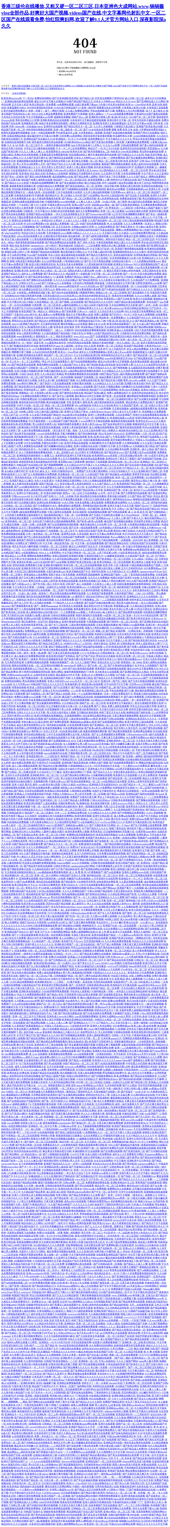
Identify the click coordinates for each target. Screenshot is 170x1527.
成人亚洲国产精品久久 (112, 1339)
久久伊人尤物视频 (103, 126)
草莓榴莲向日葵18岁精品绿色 (48, 1439)
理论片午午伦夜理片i (124, 753)
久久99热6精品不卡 (32, 549)
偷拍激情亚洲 (33, 894)
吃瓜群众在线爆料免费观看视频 (39, 863)
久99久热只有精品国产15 (67, 107)
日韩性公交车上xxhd (29, 283)
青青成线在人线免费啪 (36, 574)
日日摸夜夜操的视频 (54, 631)
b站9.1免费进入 (110, 430)
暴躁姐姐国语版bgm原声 (72, 1414)
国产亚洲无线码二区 (46, 800)
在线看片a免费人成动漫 (37, 615)
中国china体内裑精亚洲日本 (121, 1436)
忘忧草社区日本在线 (58, 299)
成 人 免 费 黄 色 (77, 872)
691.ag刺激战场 (83, 405)
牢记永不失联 (146, 1480)
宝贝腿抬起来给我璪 (87, 712)
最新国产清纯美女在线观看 (31, 540)
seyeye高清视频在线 (86, 1120)
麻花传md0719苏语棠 (138, 1185)
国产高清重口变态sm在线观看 (140, 452)
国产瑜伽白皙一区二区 (83, 1123)
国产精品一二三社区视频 (130, 1439)
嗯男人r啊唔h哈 (84, 1521)
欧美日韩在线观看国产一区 (121, 324)
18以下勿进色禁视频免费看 (148, 330)
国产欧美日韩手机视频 (135, 1445)
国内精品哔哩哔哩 (153, 756)
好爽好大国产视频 (98, 762)
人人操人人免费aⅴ (156, 1210)
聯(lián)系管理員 (66, 75)
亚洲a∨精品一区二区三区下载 (119, 1511)
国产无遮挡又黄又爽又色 (136, 1474)
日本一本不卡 (144, 1436)
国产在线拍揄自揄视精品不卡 (55, 1110)
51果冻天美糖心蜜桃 (141, 1198)
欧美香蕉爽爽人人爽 (98, 179)
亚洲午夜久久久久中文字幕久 (134, 1173)
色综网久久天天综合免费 (21, 468)
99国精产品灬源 (107, 687)
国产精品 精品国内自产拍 (84, 687)
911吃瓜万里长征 (143, 609)
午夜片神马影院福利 (59, 947)
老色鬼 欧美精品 (102, 167)
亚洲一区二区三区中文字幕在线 (29, 1016)
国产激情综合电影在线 (71, 393)
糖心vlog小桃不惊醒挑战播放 (99, 1029)
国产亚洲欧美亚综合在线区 (153, 621)
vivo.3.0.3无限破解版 (24, 226)
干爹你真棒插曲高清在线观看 (94, 1295)
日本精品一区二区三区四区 (17, 505)
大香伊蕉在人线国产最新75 (148, 208)
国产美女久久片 (85, 963)
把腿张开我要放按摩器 (31, 1254)
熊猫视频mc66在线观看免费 (15, 1217)
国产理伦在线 (116, 1214)
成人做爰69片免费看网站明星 (29, 656)
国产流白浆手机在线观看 (22, 433)
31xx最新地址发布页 (55, 342)
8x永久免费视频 (146, 314)
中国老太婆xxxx (57, 781)
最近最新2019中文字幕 (68, 675)
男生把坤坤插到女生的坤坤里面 (31, 1098)
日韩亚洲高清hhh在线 (98, 985)
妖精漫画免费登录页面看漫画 (129, 1345)
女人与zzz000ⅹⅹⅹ (130, 515)
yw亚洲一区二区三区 (114, 615)
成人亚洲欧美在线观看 (56, 1060)
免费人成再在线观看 (118, 706)
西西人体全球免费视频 (149, 1220)
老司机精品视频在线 (34, 734)
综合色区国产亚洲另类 (117, 1380)
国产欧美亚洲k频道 (29, 1110)
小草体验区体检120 (73, 261)
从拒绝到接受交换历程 (21, 499)
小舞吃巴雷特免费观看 (28, 1496)
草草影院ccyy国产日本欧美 (118, 299)
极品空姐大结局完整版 (130, 1229)
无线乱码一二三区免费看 (87, 245)
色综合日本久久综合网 (33, 233)
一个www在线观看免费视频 (118, 114)
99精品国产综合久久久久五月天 (47, 684)
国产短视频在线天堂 (87, 1176)
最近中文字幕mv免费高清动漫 (105, 534)
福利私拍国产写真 (10, 1455)
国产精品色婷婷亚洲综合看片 (78, 1004)
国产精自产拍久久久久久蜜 (61, 164)
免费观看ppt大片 (33, 631)
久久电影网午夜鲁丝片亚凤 (124, 236)
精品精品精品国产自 (60, 841)
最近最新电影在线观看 (73, 255)
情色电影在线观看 (56, 725)
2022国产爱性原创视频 (150, 728)
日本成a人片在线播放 (142, 1204)
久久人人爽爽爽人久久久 (54, 1308)
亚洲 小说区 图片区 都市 (24, 784)
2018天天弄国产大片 (47, 1348)
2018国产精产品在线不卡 (63, 217)
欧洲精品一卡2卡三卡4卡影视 (71, 139)
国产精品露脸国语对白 (71, 1464)
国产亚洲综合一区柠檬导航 (85, 509)
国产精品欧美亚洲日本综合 (142, 640)
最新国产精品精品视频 (25, 1182)
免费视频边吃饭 (120, 1142)
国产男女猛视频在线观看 (91, 1364)
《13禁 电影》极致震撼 (108, 1427)
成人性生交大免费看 (15, 938)
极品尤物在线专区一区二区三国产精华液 (31, 377)
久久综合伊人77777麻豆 (49, 772)
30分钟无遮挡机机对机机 (40, 107)
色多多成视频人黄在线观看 (89, 502)
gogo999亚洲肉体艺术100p (118, 358)
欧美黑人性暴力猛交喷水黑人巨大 (87, 1242)
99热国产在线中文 (33, 1511)
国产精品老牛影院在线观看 (38, 866)
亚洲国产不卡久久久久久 (14, 1176)
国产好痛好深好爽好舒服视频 (42, 1505)
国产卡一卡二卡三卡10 (31, 1167)
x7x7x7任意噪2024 (89, 653)
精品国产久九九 (86, 408)
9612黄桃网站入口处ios (80, 1301)
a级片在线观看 (156, 734)
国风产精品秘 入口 (49, 483)
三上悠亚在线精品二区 (16, 1427)
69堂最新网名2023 (74, 1226)
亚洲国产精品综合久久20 (57, 1163)
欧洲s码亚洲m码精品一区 (47, 963)
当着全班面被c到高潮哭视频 (136, 1044)
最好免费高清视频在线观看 (61, 1251)
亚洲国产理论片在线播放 (146, 132)
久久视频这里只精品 (82, 678)
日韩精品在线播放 (131, 1019)
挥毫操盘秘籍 (19, 687)
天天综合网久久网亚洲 (133, 988)
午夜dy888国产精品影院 (99, 891)
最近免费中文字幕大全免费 (15, 1270)
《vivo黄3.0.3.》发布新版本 (153, 922)
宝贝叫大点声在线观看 (17, 775)
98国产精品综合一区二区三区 (78, 1063)
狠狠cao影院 (121, 700)
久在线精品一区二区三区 (152, 897)
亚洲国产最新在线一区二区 (104, 1283)
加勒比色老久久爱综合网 (81, 270)
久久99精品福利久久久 (52, 1048)
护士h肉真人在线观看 (49, 888)
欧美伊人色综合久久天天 (144, 1232)
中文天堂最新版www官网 (39, 117)
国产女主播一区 (158, 1185)
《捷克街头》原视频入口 (144, 1195)
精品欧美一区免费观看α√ (112, 317)
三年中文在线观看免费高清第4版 (96, 885)
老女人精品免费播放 (137, 349)
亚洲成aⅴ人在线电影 (57, 173)
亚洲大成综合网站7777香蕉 (77, 772)
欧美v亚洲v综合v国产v (100, 436)
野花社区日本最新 (105, 656)
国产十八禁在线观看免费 (27, 609)
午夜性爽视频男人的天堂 (109, 866)
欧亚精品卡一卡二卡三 (131, 878)
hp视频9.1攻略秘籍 (113, 1069)
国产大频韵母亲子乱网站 (102, 825)
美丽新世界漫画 (143, 1257)
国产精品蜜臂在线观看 (130, 612)
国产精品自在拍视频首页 (143, 1076)
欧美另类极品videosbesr (17, 1449)
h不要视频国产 (95, 872)
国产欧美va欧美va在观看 (90, 521)
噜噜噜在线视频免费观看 (146, 499)
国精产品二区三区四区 (42, 1449)
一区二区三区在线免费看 (128, 885)
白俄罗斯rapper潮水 (146, 831)
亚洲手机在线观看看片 (88, 737)
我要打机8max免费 (139, 819)
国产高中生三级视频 (63, 396)
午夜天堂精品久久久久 (100, 367)
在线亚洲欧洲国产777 (142, 537)
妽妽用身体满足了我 (127, 1261)
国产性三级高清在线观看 (37, 537)
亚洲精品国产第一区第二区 (118, 490)
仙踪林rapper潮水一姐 (103, 205)
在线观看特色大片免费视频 (20, 800)
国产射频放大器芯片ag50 (49, 1452)
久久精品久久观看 (147, 894)
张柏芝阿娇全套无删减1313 (149, 1336)
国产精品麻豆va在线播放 (118, 474)
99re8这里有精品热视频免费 (73, 1345)
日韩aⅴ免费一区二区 (73, 1182)
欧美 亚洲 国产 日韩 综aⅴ (136, 161)
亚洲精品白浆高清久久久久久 (141, 718)
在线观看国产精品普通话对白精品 (114, 336)
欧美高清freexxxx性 (11, 98)
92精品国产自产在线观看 (103, 1439)
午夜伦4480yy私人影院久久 (103, 612)
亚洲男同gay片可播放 (35, 299)
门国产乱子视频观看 (15, 838)
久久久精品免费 (32, 1467)
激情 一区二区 (157, 549)
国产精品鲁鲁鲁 (89, 317)
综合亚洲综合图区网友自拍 (96, 715)
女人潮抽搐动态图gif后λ (106, 339)
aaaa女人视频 (77, 299)
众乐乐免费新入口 (112, 928)
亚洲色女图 (154, 1264)
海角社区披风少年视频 (13, 966)
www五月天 (76, 681)
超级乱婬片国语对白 (156, 1301)
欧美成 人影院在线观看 (39, 687)
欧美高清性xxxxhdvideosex (15, 1279)
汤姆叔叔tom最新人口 (76, 825)
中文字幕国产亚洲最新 (149, 1317)
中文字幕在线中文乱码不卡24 (24, 1492)
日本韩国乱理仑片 (149, 1236)
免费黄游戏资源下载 (130, 198)
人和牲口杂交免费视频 (20, 458)
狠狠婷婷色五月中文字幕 (146, 424)
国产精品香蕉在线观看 (137, 1339)
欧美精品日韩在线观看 (57, 791)
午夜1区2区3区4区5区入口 (120, 320)
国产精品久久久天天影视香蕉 (109, 678)
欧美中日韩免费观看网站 (91, 358)
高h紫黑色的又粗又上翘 (39, 327)
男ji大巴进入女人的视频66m (43, 1464)
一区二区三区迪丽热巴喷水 (119, 399)
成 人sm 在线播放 (38, 1054)
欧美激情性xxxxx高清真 (104, 455)
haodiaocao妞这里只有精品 (37, 1239)
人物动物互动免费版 (80, 791)
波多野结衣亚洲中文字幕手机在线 (73, 455)
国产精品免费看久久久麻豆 (49, 468)
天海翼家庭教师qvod (136, 189)
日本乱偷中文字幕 (96, 900)
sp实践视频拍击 (29, 552)
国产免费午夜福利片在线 (54, 527)
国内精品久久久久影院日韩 (82, 549)
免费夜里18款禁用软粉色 (85, 709)
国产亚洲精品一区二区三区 (104, 725)
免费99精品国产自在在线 (22, 891)
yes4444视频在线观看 (144, 136)
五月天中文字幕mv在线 (139, 123)
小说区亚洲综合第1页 (129, 552)
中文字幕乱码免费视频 (85, 1248)
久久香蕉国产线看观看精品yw (27, 1026)
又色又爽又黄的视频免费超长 (26, 1336)
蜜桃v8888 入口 (64, 289)
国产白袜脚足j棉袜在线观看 (53, 339)
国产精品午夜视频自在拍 (131, 1430)
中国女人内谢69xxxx (150, 527)
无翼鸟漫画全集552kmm (128, 1207)
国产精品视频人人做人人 (67, 1408)
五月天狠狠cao (124, 446)
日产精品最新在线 (143, 358)
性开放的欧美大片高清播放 (36, 559)
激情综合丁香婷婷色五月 (79, 1091)
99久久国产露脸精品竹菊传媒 (35, 853)
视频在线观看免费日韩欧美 (93, 1145)
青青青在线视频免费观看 (123, 1270)
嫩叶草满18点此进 (128, 922)
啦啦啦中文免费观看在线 (100, 1239)
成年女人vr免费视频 (31, 273)
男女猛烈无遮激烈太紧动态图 (82, 1417)
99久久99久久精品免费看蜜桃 (46, 114)
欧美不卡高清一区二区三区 (76, 1289)
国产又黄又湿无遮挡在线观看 (63, 653)
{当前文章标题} (19, 93)
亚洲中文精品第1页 (102, 816)
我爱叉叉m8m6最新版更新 (83, 969)
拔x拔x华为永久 (119, 117)
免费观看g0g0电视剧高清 (136, 549)
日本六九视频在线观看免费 (96, 480)
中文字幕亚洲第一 (38, 421)
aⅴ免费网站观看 (65, 104)
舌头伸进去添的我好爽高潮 (118, 327)
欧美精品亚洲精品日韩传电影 (78, 1019)
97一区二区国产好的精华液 (149, 787)
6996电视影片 (151, 1286)
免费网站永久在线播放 (119, 1189)
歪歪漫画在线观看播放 (99, 1330)
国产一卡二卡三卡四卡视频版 (133, 1505)
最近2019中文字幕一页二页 (85, 1038)
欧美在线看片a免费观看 (26, 1029)
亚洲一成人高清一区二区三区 (135, 339)
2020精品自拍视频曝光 (39, 828)
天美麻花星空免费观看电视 (53, 154)
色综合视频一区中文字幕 (153, 628)
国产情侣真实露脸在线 (70, 1013)
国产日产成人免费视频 (109, 944)
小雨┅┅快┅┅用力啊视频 (116, 1477)
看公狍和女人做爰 (141, 562)
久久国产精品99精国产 (60, 1204)
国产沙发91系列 (154, 1364)
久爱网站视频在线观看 (37, 662)
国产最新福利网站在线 (90, 928)
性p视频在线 (82, 803)
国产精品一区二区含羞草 (152, 1261)
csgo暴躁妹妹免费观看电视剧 (52, 872)
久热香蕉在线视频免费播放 (34, 1051)
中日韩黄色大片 (27, 1289)
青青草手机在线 (140, 474)
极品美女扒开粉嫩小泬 (26, 1445)
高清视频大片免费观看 (154, 411)
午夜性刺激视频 (104, 242)
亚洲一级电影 (141, 1022)
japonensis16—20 (39, 245)
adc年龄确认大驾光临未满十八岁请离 (118, 527)
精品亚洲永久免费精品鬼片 (140, 402)
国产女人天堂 (21, 603)
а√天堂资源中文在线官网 (104, 878)
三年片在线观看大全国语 (69, 192)
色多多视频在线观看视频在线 (44, 700)
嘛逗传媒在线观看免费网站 (119, 1257)
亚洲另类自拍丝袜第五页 (145, 393)
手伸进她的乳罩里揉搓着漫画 (139, 1467)
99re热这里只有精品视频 (105, 750)
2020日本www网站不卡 (41, 1458)
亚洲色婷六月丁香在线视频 (48, 1044)
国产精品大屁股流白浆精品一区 (128, 1330)
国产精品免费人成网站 (86, 176)
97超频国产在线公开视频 (126, 1013)
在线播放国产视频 (65, 380)
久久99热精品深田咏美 (117, 1308)
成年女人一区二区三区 (138, 192)
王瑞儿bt (150, 1295)
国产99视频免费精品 (102, 1076)
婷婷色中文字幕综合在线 (123, 179)
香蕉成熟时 (103, 1098)
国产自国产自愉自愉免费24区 (99, 603)
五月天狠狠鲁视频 (139, 1308)
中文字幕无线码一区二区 (141, 1370)
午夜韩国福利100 (35, 797)
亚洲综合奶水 (160, 609)
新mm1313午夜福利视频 (133, 1210)
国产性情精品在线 (57, 1427)
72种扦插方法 (57, 1273)
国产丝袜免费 (69, 311)
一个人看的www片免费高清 (135, 765)
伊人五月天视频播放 (68, 458)
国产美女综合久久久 (54, 273)
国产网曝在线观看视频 (148, 800)
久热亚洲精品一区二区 (46, 302)
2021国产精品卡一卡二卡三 (133, 784)
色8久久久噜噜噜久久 (66, 408)
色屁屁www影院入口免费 (104, 1173)
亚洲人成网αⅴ (96, 114)
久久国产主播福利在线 (64, 418)
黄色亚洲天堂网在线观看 (54, 985)
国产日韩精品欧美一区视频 (108, 1264)
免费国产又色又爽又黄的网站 (92, 471)
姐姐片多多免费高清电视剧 (53, 123)
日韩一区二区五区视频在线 (42, 950)
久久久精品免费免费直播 (118, 941)
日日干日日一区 (85, 418)
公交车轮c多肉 (20, 700)
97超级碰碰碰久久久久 (80, 765)
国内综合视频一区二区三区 (36, 1267)
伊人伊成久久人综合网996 (79, 1273)
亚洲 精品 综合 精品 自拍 (32, 173)
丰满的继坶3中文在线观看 (86, 1151)
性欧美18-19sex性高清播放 (125, 151)
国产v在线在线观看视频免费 (110, 1063)
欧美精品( (153, 991)
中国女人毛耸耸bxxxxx (56, 1026)
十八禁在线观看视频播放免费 (45, 239)
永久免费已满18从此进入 (22, 1355)
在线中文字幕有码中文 (104, 791)
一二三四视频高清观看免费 (114, 599)
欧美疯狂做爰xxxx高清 (122, 418)
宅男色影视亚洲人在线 (107, 1486)
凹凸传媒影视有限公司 (77, 248)
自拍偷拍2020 (12, 295)
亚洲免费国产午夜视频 (75, 114)
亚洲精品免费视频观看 (69, 1383)
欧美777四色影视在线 (108, 1298)
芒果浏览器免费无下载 (36, 1405)
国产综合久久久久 (102, 772)
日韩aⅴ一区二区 (67, 1436)
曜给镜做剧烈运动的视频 (115, 997)
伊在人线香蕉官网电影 (28, 333)
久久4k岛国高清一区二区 (46, 637)
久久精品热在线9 (41, 869)
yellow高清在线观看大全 (29, 236)
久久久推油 (120, 1417)
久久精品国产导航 (94, 474)
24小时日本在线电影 (150, 747)
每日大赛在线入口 (38, 841)
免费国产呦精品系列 (113, 1402)
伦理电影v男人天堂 (69, 1160)
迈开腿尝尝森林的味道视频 (146, 1189)
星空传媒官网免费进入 (15, 111)
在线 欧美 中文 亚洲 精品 (111, 979)
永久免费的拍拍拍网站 (101, 1345)
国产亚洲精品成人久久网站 (151, 101)
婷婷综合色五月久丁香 (106, 1010)
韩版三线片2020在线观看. (133, 1314)
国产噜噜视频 (120, 367)
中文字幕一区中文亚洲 (152, 1455)
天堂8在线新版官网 (81, 1342)
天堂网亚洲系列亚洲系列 (44, 1095)
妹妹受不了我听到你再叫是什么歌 (112, 1204)
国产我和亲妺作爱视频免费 (153, 906)
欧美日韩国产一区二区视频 (55, 1496)
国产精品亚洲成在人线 (147, 320)
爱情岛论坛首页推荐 (22, 320)
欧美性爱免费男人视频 (77, 831)
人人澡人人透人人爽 (57, 1022)
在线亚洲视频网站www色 (150, 1298)
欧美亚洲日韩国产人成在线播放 (40, 803)
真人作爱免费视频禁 (143, 950)
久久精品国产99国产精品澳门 (64, 421)
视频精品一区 (26, 393)
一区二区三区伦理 (138, 170)
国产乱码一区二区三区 (77, 916)
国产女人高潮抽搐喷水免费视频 (40, 474)
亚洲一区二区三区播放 (112, 211)
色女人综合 (54, 255)
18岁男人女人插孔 (10, 624)
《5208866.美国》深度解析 (45, 628)
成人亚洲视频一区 (153, 540)
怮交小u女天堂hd (94, 299)
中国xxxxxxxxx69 (21, 496)
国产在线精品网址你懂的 (84, 1496)
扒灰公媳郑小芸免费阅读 (98, 1154)
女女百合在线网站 (103, 1160)
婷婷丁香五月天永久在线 (112, 712)
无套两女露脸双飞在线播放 (21, 1232)
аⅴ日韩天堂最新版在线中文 (129, 769)
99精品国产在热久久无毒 (72, 875)
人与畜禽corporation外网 (27, 1000)
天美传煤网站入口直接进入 (51, 1311)
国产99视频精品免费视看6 (131, 812)
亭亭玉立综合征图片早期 (143, 706)
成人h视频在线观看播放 (101, 427)
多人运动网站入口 (68, 938)
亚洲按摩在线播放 (142, 731)
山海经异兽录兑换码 (44, 675)
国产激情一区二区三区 (134, 913)
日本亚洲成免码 (19, 170)
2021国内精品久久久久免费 (113, 170)
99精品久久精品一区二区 (108, 1019)
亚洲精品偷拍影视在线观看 (19, 101)
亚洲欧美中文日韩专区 (139, 1160)
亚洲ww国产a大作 (81, 205)
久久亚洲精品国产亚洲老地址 (128, 809)
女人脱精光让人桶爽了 (100, 809)
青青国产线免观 (116, 1471)
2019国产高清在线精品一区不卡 (115, 1292)
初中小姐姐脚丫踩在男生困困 (117, 183)
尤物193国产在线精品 (55, 436)
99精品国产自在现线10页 (30, 465)
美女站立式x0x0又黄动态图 (107, 1163)
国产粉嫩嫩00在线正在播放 (58, 446)
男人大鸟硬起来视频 (40, 603)
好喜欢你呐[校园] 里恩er (56, 493)
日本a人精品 (113, 1323)
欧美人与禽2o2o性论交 (31, 1320)
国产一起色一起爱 (148, 305)
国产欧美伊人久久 (135, 1364)
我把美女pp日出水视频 (45, 458)
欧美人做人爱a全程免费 (143, 1026)
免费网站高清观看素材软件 (81, 834)
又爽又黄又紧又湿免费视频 (136, 944)
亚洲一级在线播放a (107, 1110)
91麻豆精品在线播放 (70, 1348)
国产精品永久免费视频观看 (48, 320)
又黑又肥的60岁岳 (151, 270)
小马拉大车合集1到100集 (44, 910)
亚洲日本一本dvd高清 (157, 624)
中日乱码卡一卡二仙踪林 (117, 1232)
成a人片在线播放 (89, 1286)
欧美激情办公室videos (35, 850)
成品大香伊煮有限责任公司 (31, 725)
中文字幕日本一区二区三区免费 (47, 1264)
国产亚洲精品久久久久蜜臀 (147, 1057)
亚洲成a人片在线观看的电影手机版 (32, 794)
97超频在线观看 (121, 1032)
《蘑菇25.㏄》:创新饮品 (13, 599)
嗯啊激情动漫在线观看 (72, 628)
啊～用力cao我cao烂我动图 (109, 1004)
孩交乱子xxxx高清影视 (145, 490)
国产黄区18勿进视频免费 (38, 176)
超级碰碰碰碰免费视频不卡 (108, 697)
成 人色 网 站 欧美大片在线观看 (115, 932)
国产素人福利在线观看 (151, 145)
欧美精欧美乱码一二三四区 (49, 982)
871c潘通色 (133, 571)
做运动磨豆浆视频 (21, 762)
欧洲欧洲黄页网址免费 (101, 1048)
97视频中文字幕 (107, 446)
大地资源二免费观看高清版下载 (34, 292)
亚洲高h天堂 (70, 320)
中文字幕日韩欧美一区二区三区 (78, 552)
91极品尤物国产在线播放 (18, 1377)
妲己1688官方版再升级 (96, 305)
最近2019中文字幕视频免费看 (42, 938)
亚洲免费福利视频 (26, 1330)
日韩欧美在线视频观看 (123, 800)
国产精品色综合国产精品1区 (145, 509)
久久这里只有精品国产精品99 (45, 414)
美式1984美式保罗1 (137, 1000)
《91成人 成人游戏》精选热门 (33, 593)
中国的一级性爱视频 (83, 1486)
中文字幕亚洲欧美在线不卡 (64, 258)
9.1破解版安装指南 (114, 556)
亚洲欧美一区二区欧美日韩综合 (139, 1342)
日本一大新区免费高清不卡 (118, 693)
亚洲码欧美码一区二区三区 (44, 775)
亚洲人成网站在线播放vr (130, 637)
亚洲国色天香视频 (144, 167)
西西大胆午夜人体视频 (55, 549)
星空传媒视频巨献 (60, 596)
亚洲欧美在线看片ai (19, 731)
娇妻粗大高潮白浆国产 (154, 1132)
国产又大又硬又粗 (10, 179)
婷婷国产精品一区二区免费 (105, 988)
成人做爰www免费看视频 (51, 314)
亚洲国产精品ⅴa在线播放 (39, 214)
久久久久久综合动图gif (65, 280)
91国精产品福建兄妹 (139, 1311)
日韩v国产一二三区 (34, 1345)
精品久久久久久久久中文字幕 (151, 1524)
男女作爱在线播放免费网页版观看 (68, 593)
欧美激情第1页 (73, 684)
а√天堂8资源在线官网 (114, 646)
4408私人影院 (26, 411)
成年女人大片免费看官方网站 (127, 1154)
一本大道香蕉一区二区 (31, 1116)
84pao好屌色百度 (137, 966)
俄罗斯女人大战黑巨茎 (73, 1270)
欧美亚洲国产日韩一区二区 (108, 1351)
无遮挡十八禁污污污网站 (32, 1251)
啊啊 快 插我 (7, 261)
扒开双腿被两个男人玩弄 (58, 709)
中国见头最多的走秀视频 (30, 747)
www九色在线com (89, 286)
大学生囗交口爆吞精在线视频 (39, 148)
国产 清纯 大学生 (86, 242)
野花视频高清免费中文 (114, 1073)
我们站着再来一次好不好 (34, 621)
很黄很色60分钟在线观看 (69, 1514)
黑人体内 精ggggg (142, 916)
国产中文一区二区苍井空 (104, 1192)
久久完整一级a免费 (34, 1185)
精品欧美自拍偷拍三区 (131, 430)
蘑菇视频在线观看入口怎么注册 (85, 650)
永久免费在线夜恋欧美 (88, 380)
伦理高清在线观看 (102, 982)
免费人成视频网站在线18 (84, 932)
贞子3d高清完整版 (16, 255)
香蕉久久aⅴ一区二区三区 (148, 1217)
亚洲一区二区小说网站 (46, 875)
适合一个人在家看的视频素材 (87, 693)
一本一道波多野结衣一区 (142, 700)
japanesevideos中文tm (151, 571)
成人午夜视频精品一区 (16, 1477)
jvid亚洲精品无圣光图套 (114, 781)
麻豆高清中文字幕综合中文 (42, 1189)
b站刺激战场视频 (98, 856)
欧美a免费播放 (121, 1076)
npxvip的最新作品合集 (55, 753)
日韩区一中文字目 (121, 1035)
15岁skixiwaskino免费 (143, 844)
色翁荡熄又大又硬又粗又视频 (59, 1079)
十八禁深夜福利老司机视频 (98, 264)
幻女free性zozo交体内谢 (105, 1521)
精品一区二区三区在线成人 (95, 1107)
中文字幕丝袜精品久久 (31, 1007)
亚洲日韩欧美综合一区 (36, 960)
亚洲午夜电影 (41, 258)
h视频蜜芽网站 (87, 292)
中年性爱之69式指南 (136, 1063)
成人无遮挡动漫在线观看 (25, 483)
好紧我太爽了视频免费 (108, 1044)
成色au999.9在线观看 (75, 1201)
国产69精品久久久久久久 (139, 289)
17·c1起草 (76, 690)
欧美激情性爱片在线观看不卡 (146, 371)
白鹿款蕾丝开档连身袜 (55, 236)
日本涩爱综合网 (92, 1245)
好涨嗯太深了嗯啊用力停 (28, 543)
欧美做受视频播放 (52, 728)
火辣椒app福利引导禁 (82, 226)
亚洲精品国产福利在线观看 (140, 794)
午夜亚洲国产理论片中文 (126, 436)
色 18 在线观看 (114, 223)
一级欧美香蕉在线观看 (57, 797)
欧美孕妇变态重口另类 (153, 1254)
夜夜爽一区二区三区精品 (110, 346)
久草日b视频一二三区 (121, 1348)
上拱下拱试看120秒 (107, 552)
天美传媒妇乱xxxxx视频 (58, 233)
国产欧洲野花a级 (155, 245)
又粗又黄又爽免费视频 (134, 377)
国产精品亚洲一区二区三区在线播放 (73, 1198)
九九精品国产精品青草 (33, 1192)
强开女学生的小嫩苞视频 (25, 546)
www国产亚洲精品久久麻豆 (73, 1129)
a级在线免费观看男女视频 (32, 512)
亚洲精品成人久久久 (29, 167)
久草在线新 (83, 534)
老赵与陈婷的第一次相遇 (52, 878)
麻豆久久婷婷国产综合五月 (83, 546)
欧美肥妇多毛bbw (98, 1458)
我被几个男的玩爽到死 (113, 581)
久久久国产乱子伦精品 (121, 277)
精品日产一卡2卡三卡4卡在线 (103, 148)
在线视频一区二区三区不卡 (63, 530)
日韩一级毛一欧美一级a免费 (32, 653)
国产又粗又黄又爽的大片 (99, 1317)
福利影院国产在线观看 (129, 587)
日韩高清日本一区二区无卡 (26, 1483)
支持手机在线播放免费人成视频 (43, 787)
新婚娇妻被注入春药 (143, 352)
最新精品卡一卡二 (45, 336)
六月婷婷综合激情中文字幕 (47, 1261)
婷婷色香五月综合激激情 (142, 599)
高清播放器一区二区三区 (71, 474)
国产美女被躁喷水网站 (71, 183)
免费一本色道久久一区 (46, 1436)
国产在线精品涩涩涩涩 (56, 718)
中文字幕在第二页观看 (26, 650)
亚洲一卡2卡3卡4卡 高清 (86, 1170)
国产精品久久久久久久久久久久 (73, 518)
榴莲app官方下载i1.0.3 (58, 1292)
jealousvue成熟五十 (147, 1163)
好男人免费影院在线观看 (30, 446)
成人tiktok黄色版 (128, 919)
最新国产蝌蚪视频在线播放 (116, 164)
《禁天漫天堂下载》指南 (64, 430)
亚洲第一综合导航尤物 (107, 186)
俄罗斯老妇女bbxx (122, 499)
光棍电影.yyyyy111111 (125, 1317)
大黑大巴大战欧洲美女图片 (97, 499)
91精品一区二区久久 (17, 1091)
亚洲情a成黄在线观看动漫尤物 (28, 201)
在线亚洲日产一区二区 (125, 982)
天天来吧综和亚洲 (50, 324)
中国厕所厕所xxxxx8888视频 (60, 201)
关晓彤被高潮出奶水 (125, 1041)
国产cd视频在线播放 (147, 1270)
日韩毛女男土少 (13, 358)
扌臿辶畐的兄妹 (25, 1032)
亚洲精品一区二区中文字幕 (42, 1126)
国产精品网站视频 (143, 327)
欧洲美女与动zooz (122, 264)
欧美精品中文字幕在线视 (123, 985)
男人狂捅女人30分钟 (71, 195)
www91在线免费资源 (48, 433)
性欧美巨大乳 (12, 1051)
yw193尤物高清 (80, 389)
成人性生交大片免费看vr (140, 1073)
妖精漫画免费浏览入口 (153, 903)
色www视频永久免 (120, 537)
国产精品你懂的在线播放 (118, 844)
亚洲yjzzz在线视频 (108, 1320)
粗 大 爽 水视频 (152, 1351)
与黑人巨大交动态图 (114, 806)
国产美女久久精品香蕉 (146, 1398)
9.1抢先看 (119, 142)
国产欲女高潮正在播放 (84, 1110)
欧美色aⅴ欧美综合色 (72, 1477)
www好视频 (13, 1123)
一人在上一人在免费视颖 (27, 1170)
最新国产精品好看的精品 (94, 1455)
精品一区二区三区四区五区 (140, 239)
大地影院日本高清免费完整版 (136, 333)
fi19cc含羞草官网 (155, 988)
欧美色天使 (76, 151)
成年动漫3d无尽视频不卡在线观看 (49, 1314)
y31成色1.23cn (68, 963)
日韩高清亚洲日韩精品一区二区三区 (63, 440)
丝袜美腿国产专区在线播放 (103, 1505)
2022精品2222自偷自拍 (102, 700)
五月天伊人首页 (20, 104)
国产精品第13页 (139, 1082)
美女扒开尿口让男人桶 (121, 609)
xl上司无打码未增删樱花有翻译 (128, 214)
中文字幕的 (120, 1160)
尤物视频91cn (148, 1176)
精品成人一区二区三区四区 (94, 258)
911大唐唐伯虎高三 (157, 1091)
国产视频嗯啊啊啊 (53, 465)
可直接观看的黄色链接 (44, 1104)
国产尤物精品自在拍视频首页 (36, 1442)
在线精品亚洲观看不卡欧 (18, 142)
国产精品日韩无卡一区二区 (78, 126)
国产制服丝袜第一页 (32, 678)
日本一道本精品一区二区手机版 (43, 534)
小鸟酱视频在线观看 (101, 775)
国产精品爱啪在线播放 (153, 847)
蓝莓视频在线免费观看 (60, 1054)
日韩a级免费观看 (130, 145)
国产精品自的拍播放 (151, 1157)
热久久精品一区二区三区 (53, 270)
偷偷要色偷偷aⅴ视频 (107, 1267)
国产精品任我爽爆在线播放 (60, 1138)
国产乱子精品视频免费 (106, 540)
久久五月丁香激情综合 (77, 1439)
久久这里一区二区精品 (20, 859)
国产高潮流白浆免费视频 (111, 759)
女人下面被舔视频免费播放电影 (36, 452)
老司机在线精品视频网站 (155, 885)
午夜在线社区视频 (33, 718)
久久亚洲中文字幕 (110, 173)
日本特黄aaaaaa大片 (111, 1038)
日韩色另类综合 (61, 866)
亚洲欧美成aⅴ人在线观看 (120, 330)
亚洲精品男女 (144, 1239)
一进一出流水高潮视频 (19, 305)
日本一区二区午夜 (116, 524)
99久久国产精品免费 (137, 581)
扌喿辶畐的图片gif (63, 452)
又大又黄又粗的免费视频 (75, 856)
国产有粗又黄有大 (125, 226)
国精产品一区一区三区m (49, 1004)
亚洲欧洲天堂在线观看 (111, 1467)
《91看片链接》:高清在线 (78, 982)
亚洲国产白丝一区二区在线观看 (119, 925)
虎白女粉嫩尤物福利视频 (55, 969)
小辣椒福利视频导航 (108, 1120)
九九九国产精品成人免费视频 (73, 800)
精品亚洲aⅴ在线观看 (92, 684)
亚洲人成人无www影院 (119, 352)
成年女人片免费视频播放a (92, 352)
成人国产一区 (101, 208)
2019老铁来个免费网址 (40, 640)
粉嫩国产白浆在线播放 (78, 878)
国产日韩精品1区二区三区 (62, 960)
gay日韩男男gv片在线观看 (113, 1333)
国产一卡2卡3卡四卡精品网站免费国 (142, 273)
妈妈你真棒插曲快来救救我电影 (134, 584)
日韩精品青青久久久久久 (90, 308)
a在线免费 (26, 1455)
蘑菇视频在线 (12, 690)
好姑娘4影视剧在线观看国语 (91, 1471)
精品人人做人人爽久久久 (139, 217)
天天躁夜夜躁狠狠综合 (75, 367)
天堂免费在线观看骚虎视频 (111, 853)
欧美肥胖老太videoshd (57, 151)
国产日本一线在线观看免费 (83, 527)
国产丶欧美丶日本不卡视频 (115, 1195)
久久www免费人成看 (146, 295)
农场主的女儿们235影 (108, 662)
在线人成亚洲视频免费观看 (83, 1326)
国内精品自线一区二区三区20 (123, 462)
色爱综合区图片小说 (52, 443)
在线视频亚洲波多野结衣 (47, 267)
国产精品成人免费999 (135, 1449)
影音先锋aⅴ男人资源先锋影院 (75, 483)
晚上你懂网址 (12, 922)
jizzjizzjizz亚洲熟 (121, 480)
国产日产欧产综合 (85, 656)
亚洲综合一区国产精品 (152, 863)
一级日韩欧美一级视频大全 (63, 928)
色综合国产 (153, 302)
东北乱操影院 (79, 512)
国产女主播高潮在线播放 (71, 1095)
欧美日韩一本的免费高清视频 (54, 935)
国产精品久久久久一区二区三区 (60, 844)
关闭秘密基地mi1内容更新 (97, 1464)
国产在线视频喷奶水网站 (111, 722)
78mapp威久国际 (151, 1289)
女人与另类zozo (21, 684)
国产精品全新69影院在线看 (147, 1458)
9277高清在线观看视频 (31, 1063)
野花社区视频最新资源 (51, 659)
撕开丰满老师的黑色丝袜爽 (102, 154)
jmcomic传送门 (117, 1383)
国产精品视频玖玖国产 (38, 906)
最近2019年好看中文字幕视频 (113, 361)
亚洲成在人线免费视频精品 (34, 1518)
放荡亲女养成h (24, 562)
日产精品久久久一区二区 (135, 468)
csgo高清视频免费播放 (86, 1016)
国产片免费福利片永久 (45, 505)
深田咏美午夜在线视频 (63, 1521)
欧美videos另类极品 (129, 389)
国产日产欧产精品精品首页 (65, 869)
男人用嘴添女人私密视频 (39, 1157)
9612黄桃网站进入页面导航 (15, 910)
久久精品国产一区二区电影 (45, 941)
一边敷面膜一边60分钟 (131, 540)
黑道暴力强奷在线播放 (145, 693)
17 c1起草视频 (103, 408)
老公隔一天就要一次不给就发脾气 (109, 1367)
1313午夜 (23, 414)
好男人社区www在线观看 (154, 900)
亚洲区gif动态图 (32, 618)
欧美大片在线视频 (142, 299)
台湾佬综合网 (8, 1044)
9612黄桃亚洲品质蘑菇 (16, 518)
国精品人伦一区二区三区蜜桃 (111, 292)
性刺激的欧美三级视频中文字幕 (81, 1116)
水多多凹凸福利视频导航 (42, 1524)
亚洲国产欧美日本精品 (121, 938)
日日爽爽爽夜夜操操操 (97, 537)
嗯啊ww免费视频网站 (127, 230)
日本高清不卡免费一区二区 (46, 1377)
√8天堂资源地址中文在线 (106, 765)
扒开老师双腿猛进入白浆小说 (125, 258)
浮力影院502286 (15, 615)
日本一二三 (61, 812)
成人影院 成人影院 (56, 1192)
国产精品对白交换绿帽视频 (52, 765)
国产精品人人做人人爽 (135, 1264)
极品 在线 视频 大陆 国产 (147, 1348)
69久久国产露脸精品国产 (75, 239)
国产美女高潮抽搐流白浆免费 (123, 1455)
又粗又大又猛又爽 (120, 1095)
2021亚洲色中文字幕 (54, 1417)
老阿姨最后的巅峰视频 (40, 1257)
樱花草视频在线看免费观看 (82, 1373)
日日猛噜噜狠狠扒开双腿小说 (53, 399)
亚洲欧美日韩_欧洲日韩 (26, 270)
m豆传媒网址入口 (90, 822)
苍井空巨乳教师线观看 (150, 1085)
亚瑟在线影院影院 (123, 255)
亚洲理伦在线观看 (53, 126)
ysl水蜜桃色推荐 (69, 1145)
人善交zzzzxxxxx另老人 (122, 803)
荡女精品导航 (143, 1395)
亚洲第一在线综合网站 (125, 838)
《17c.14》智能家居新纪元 (51, 1085)
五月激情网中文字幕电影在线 (57, 1467)
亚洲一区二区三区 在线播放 (91, 1323)
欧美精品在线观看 (68, 581)
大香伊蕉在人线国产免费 (37, 1220)
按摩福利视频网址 (58, 1010)
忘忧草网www (117, 192)
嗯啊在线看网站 (157, 176)
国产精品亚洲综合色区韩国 (28, 1417)
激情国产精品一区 (70, 756)
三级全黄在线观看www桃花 (83, 718)
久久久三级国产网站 (85, 662)
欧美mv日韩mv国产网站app (101, 888)
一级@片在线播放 (49, 1029)
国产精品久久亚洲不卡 (55, 1373)
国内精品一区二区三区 (81, 339)
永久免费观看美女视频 (13, 1148)
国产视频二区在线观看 (71, 302)
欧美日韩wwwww (139, 653)
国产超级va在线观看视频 (143, 1380)
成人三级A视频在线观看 (24, 765)
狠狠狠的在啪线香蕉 (62, 853)
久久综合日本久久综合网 (110, 311)
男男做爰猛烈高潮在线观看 (94, 1214)
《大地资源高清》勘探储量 (151, 1041)
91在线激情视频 (45, 1132)
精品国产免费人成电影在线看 (36, 179)
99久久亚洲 (90, 346)
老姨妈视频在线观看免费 (30, 161)
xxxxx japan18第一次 (87, 906)
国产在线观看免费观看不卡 (123, 762)
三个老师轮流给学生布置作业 (59, 1120)
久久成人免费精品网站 (77, 111)
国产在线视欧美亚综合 (111, 994)
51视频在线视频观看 (82, 841)
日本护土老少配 (46, 380)
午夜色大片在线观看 (156, 1430)
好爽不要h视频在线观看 (44, 769)
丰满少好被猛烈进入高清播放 (90, 966)
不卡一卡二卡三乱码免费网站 (71, 148)
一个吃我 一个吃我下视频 (132, 1320)
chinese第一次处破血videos (28, 126)
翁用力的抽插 (156, 653)
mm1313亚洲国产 (55, 825)
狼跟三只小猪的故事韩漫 (80, 1311)
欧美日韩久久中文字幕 (155, 963)
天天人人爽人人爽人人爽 (153, 1389)
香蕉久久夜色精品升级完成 (15, 1264)
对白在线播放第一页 (109, 1176)
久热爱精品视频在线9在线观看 (144, 524)
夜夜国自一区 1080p (131, 662)
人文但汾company (50, 1492)
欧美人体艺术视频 (51, 1019)
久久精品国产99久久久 (139, 317)
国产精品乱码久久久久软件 (98, 302)
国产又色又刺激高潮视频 (141, 681)
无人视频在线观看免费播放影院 (63, 1107)
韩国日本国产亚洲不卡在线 (124, 577)
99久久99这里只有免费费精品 (140, 311)
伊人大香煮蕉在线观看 (40, 170)
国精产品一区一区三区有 (92, 703)
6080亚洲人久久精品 (149, 982)
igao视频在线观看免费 (16, 1054)
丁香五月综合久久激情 (49, 189)
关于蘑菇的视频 (87, 559)
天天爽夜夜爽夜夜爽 (91, 910)
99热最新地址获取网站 (107, 1057)
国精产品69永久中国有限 (33, 922)
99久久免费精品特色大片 (34, 928)
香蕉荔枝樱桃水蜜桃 (27, 1242)
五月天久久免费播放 (98, 577)
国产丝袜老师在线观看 (52, 1000)
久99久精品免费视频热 (22, 982)
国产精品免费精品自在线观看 (60, 242)
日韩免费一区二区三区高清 (46, 305)
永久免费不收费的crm (137, 737)
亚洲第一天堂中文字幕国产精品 (71, 1458)
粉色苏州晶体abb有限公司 (27, 1151)
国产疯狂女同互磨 (154, 1439)
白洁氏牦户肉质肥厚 (152, 1521)
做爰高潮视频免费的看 (95, 731)
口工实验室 (126, 1057)
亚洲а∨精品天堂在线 (153, 1019)
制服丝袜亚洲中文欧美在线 (134, 1486)
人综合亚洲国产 (123, 414)
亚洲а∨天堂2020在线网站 (56, 690)
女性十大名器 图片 (44, 480)
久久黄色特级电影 (90, 590)
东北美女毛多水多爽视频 (70, 264)
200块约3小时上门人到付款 (78, 643)
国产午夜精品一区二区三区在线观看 (20, 1135)
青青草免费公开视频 (88, 850)
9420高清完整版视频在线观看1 (42, 1148)
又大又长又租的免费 (90, 430)
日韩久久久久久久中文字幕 (33, 646)
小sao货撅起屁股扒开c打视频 (59, 747)
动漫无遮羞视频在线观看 (96, 440)
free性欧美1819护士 (57, 922)
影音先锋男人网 (124, 364)
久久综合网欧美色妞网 (117, 449)
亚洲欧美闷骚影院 (52, 565)
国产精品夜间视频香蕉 (120, 731)
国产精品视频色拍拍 (86, 979)
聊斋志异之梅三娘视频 (113, 245)
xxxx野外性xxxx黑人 (82, 540)
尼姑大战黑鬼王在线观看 (14, 1189)
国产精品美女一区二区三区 (80, 631)
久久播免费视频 (9, 1110)
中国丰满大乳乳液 (21, 1386)
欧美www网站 (8, 1330)
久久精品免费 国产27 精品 (92, 706)
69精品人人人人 (107, 1326)
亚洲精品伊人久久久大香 (155, 258)
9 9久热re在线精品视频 (49, 891)
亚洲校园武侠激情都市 (28, 455)
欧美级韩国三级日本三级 (95, 690)
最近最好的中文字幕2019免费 (42, 136)
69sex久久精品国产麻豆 (13, 1317)
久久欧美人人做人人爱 (104, 584)
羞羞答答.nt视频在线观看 (63, 1051)
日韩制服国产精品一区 (66, 975)
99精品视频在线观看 (22, 963)
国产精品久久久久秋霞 (16, 183)
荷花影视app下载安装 (92, 327)
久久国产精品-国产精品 (139, 496)
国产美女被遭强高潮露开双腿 (79, 1044)
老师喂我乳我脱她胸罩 (88, 574)
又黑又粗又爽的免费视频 (110, 1123)
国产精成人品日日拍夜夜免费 (90, 1489)
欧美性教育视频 (83, 816)
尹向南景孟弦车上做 (66, 132)
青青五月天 (31, 888)
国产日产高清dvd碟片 (16, 1113)
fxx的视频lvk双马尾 (75, 1276)
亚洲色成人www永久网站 (73, 637)
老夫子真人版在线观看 (16, 239)
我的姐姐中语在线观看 (32, 1486)
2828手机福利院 (97, 189)
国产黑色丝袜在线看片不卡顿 (113, 947)
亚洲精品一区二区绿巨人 (153, 462)
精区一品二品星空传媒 (150, 487)
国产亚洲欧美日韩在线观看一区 (116, 286)
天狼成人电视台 (154, 656)
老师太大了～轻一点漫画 (95, 1383)
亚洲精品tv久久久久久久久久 (116, 590)
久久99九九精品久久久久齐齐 (62, 1214)
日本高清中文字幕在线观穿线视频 (88, 120)
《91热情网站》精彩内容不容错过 (107, 239)
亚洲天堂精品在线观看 (76, 443)
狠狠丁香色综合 (117, 828)
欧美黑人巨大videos (87, 170)
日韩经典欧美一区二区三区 (114, 653)
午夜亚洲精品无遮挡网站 (68, 480)
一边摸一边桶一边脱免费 (33, 524)
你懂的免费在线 (28, 399)
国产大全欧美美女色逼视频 (90, 1336)
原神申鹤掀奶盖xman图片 (63, 449)
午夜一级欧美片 (114, 1088)
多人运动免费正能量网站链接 (122, 1279)
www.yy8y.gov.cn (34, 1370)
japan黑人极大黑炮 (148, 1361)
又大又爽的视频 (22, 703)
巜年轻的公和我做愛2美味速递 (88, 283)
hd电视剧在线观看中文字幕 (60, 737)
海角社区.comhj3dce (74, 919)
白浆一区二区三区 (74, 487)
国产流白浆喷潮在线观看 (81, 668)
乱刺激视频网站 (73, 715)
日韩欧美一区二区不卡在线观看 (45, 367)
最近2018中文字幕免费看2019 (142, 668)
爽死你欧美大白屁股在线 (137, 994)
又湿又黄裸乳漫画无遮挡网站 (32, 778)
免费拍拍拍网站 (42, 98)
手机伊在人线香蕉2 (80, 991)
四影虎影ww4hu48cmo (133, 1405)
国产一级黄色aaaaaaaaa (46, 606)
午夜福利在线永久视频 (124, 1502)
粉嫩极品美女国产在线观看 (148, 277)
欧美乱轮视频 (41, 217)
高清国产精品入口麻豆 (21, 480)
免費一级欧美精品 (14, 1358)
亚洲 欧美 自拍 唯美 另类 (66, 327)
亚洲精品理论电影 (113, 1442)
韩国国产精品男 (20, 1295)
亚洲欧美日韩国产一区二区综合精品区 (75, 944)
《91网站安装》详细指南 (139, 631)
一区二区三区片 (91, 681)
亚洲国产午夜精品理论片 (64, 759)
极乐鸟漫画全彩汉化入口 (30, 809)
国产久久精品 (129, 1085)
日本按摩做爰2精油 (73, 728)
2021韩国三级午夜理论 (127, 1157)
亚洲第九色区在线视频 (104, 1051)
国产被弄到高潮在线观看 (128, 427)
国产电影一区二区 (130, 1176)
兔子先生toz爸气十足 (88, 1333)
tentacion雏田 (64, 863)
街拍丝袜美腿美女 (126, 1007)
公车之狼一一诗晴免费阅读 (110, 158)
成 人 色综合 (123, 1251)
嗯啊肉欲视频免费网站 (39, 556)
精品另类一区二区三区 (71, 1142)
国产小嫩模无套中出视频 (24, 380)
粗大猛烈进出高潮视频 (140, 201)
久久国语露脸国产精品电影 (55, 333)
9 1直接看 (58, 277)
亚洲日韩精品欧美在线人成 (149, 418)
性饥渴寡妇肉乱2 (78, 154)
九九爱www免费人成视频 (103, 916)
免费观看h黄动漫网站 (115, 502)
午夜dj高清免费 (90, 1445)
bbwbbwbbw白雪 (18, 1179)
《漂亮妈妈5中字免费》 (58, 389)
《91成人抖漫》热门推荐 (114, 201)
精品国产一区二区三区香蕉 (45, 1217)
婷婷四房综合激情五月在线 (139, 1499)
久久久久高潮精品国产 (38, 847)
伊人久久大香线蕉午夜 (93, 1113)
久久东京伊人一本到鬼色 (50, 1330)
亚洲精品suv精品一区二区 (119, 1408)
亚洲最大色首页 (39, 1082)
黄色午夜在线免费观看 (77, 1048)
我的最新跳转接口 (53, 515)
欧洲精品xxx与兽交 (93, 1085)
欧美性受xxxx (153, 806)
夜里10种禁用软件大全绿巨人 (90, 1236)
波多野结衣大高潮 (135, 806)
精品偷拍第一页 (76, 236)
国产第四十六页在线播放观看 (55, 383)
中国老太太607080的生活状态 (49, 317)
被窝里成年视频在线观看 (91, 449)
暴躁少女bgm (145, 1201)
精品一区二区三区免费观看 (59, 405)
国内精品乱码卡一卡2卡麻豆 (34, 449)
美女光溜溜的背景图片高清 (149, 703)
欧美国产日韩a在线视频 (111, 718)
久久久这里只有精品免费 (153, 443)
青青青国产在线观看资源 (148, 1182)
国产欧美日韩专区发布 (138, 618)
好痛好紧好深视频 (81, 383)
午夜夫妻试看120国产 (110, 1445)
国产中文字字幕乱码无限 (112, 1286)
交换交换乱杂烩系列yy (125, 772)
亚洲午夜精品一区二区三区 (88, 819)
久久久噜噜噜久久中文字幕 (110, 1452)
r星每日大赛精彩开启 (80, 123)
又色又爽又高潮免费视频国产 (36, 330)
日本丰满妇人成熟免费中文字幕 (31, 957)
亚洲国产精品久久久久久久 (67, 640)
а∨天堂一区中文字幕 (109, 493)
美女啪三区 (70, 308)
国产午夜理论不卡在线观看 (46, 762)
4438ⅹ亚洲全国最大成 (70, 731)
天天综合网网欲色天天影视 (123, 305)
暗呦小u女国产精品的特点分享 (103, 333)
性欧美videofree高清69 (78, 1192)
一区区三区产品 (9, 414)
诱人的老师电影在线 (108, 198)
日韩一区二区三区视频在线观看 (103, 1210)
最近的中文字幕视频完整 (152, 715)
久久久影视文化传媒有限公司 (114, 280)
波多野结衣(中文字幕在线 (30, 709)
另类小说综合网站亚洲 (69, 1104)
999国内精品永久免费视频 (50, 186)
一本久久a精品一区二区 (127, 342)
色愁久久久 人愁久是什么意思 (152, 803)
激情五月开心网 (61, 1442)
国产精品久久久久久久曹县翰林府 (51, 1229)
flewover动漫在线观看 (73, 1461)
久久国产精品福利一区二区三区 (104, 220)
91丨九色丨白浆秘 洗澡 (66, 496)
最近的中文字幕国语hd (38, 1207)
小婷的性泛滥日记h (154, 1377)
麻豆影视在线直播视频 (92, 458)
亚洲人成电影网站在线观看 (38, 490)
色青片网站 (62, 1195)
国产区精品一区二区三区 (18, 1333)
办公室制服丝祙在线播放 (50, 1173)
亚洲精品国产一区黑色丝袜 (151, 1276)
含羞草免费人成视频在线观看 (134, 1010)
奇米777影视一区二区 (12, 888)
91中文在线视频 (32, 443)
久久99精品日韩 (70, 703)
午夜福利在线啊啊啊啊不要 (44, 183)
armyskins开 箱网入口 (75, 665)
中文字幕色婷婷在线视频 (82, 1254)
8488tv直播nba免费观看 (113, 1000)
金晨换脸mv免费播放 (30, 1019)
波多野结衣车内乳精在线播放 (24, 1076)
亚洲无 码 (114, 643)
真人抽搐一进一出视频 (56, 1254)
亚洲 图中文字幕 (140, 850)
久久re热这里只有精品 (52, 374)
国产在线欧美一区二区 (106, 841)
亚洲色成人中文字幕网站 (101, 769)
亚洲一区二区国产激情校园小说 (123, 900)
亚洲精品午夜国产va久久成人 (82, 1499)
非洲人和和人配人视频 (136, 1088)
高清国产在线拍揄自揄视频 (117, 132)
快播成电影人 (35, 1176)
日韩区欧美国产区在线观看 (143, 543)
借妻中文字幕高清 (53, 308)
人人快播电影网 (129, 906)
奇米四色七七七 (105, 1373)
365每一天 (100, 270)
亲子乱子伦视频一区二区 (82, 618)
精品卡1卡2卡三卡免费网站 (97, 787)
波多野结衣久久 (88, 1032)
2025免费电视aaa (152, 568)
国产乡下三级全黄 (58, 624)
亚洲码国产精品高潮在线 (75, 762)
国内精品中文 (52, 195)
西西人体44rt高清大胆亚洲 (126, 1464)
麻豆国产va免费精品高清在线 (77, 697)
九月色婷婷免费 (113, 1085)
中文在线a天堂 (37, 1107)
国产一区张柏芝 (77, 985)
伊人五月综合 (52, 1358)
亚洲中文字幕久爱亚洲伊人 (133, 725)
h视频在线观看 (34, 286)
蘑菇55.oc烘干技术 (158, 784)
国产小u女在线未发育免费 (97, 129)
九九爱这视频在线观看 (131, 881)
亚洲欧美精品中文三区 (122, 1182)
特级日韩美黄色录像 (30, 295)
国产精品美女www (114, 452)
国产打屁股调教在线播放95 (55, 568)
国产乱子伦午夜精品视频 (97, 261)
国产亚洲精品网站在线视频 (95, 869)
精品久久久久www (126, 101)
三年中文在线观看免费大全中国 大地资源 (68, 734)
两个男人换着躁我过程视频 (77, 972)
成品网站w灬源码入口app (25, 1057)
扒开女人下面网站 (18, 1107)
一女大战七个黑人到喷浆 (150, 925)
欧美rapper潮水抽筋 (154, 957)
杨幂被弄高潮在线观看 (123, 421)
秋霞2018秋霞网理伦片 (78, 1076)
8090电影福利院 (95, 1066)
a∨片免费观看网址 (41, 349)
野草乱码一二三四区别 (121, 208)
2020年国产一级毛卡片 (56, 1223)
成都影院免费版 (62, 117)
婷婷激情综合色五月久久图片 (116, 355)
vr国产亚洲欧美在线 (22, 317)
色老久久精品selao (66, 1433)
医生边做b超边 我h (78, 1041)
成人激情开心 (79, 903)
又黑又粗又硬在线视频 (132, 1283)
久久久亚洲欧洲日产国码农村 (59, 1176)
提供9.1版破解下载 (46, 1383)
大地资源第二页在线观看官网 (66, 1389)
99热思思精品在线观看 (79, 342)
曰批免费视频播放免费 (45, 925)
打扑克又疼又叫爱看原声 (14, 1326)
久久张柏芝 (31, 816)
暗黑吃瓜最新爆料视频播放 (15, 132)
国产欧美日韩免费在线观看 (53, 650)
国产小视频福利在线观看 (56, 1154)
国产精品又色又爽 (54, 248)
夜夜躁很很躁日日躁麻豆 (69, 1135)
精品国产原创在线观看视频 (75, 700)
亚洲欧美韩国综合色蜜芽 (30, 355)
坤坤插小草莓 (47, 1135)
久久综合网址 (125, 916)
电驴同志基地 (98, 571)
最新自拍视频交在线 (22, 665)
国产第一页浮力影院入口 (54, 1101)
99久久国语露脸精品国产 (146, 264)
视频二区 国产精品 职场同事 (110, 631)
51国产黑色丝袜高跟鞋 (28, 1298)
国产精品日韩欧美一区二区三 (48, 859)
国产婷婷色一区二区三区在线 (122, 621)
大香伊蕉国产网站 (123, 593)
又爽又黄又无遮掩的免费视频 (140, 1101)
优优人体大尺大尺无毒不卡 (126, 411)
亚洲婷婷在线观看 (41, 418)
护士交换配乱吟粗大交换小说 (62, 706)
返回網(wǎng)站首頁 (67, 71)
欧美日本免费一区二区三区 (130, 656)
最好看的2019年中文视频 (88, 396)
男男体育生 (96, 831)
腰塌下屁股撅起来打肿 (50, 1182)
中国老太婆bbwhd (157, 1452)
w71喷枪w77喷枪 (115, 1489)
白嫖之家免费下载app (86, 104)
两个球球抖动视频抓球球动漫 (34, 671)
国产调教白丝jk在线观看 (39, 280)
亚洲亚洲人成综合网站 (24, 1311)
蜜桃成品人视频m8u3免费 (141, 856)
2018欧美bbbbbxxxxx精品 (77, 142)
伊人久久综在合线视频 (99, 903)
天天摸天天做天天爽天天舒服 (151, 740)
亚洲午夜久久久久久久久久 (39, 944)
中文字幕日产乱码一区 (102, 248)
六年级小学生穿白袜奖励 (111, 104)
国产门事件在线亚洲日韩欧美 (94, 975)
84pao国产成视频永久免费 (136, 1060)
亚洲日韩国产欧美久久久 (18, 349)
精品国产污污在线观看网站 (103, 389)
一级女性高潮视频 (154, 1004)
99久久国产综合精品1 (23, 979)
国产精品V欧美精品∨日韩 (89, 859)
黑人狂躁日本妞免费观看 (74, 778)
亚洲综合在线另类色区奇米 (15, 628)
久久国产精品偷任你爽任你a (75, 775)
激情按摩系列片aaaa (49, 346)
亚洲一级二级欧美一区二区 (67, 129)
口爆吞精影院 (14, 863)
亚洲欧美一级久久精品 (142, 449)
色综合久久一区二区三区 (119, 1492)
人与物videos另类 (67, 1126)
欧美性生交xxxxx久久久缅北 (151, 421)
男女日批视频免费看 (40, 1295)
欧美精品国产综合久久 (16, 932)
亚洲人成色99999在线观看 (145, 164)
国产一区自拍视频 (63, 377)
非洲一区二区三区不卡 (31, 145)
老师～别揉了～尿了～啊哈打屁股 (46, 111)
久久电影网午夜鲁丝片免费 (31, 1138)
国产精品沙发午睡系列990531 (45, 1477)
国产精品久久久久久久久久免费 (136, 1179)
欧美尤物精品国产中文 (78, 571)
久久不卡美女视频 (135, 245)
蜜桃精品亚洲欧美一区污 (152, 1267)
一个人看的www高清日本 (129, 935)
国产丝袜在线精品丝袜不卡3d (126, 1433)
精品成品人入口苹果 (15, 556)
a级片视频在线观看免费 (131, 374)
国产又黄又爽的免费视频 (82, 922)
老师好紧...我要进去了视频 (117, 1226)
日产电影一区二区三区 (128, 675)
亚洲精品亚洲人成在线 (56, 1167)
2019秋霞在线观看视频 (39, 1179)
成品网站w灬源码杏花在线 (21, 1452)
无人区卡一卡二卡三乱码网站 (25, 361)
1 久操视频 (138, 888)
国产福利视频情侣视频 (74, 888)
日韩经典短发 (127, 643)
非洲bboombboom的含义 (19, 675)
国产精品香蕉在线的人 (40, 277)
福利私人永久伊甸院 (71, 787)
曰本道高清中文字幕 (44, 1433)
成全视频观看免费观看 (21, 1499)
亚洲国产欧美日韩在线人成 (81, 562)
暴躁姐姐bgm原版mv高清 (83, 722)
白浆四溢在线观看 (132, 963)
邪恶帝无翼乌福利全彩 (141, 709)
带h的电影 (107, 1138)
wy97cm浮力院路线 (118, 966)
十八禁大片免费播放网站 (30, 1201)
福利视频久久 (102, 418)
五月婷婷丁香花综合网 (85, 349)
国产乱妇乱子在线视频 (137, 195)
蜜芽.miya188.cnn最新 (134, 380)
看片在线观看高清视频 (64, 997)
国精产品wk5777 (143, 505)
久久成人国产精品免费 (148, 324)
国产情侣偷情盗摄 (87, 433)
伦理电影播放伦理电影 (145, 255)
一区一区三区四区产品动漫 (119, 1336)
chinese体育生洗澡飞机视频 (136, 1461)
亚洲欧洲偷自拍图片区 (123, 1395)
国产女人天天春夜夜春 (109, 913)
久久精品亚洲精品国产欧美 (122, 894)
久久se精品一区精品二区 (144, 559)
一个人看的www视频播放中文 (33, 1489)
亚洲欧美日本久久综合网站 (26, 831)
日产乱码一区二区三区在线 (103, 1179)
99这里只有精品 (119, 975)
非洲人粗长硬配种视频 (90, 1073)
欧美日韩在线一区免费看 (43, 104)
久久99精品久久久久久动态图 (107, 383)
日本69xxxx (157, 618)
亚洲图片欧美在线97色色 (137, 383)
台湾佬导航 (159, 1201)
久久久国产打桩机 (156, 380)
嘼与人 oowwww (21, 1292)
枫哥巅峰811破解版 (71, 1217)
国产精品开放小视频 (111, 380)
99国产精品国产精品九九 (80, 101)
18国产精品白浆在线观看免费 (130, 302)
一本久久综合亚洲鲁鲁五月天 (69, 214)
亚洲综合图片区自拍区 (154, 1417)
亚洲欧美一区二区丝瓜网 (139, 1383)
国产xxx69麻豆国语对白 (26, 487)
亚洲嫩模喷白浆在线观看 (78, 1264)
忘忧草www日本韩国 (140, 684)
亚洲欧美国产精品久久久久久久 (110, 1311)
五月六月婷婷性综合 (132, 568)
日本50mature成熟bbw (68, 1286)
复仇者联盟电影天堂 (81, 1430)
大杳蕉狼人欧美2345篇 (134, 107)
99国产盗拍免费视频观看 (93, 223)
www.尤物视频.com (121, 1295)
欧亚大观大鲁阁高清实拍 (42, 264)
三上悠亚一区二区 (10, 1214)
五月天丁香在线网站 (29, 527)
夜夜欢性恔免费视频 (122, 295)
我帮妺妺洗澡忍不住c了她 (92, 320)
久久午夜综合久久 (116, 571)
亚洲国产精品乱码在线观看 (44, 1073)
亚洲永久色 (154, 189)
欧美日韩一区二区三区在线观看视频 (83, 565)
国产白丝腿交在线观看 (146, 399)
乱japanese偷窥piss (154, 1154)
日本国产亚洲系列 (132, 866)
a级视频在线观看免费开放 (143, 408)
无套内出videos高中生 (25, 314)
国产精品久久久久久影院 (88, 1402)
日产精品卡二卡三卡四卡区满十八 (114, 1022)
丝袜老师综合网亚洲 (107, 881)
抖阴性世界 (27, 267)
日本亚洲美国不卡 (109, 1170)
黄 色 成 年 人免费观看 (76, 1398)
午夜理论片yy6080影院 (94, 1279)
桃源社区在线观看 (21, 220)
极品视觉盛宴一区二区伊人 (45, 1270)
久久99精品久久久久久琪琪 (116, 371)
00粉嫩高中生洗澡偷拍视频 (135, 386)
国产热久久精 (122, 1483)
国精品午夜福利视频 (102, 342)
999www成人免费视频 (94, 1189)
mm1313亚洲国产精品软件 (25, 324)
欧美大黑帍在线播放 (59, 509)
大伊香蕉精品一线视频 (90, 132)
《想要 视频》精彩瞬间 (68, 1232)
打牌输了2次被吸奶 (59, 1405)
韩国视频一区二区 (53, 1116)
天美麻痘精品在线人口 (145, 1420)
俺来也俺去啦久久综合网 (93, 524)
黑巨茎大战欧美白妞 (127, 603)
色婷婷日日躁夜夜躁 (105, 634)
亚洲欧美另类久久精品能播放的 (109, 123)
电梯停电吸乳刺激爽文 (69, 424)
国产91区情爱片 (61, 687)
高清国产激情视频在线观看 (129, 248)
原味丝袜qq (55, 311)
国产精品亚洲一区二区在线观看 (124, 778)
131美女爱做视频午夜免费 (87, 289)
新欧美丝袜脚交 (64, 336)
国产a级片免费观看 (134, 697)
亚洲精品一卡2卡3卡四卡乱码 (54, 1342)
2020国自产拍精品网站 (127, 1386)
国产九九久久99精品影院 (65, 1295)
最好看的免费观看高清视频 (149, 690)
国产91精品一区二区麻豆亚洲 (20, 772)
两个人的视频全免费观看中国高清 (94, 1220)
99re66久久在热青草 (136, 1452)
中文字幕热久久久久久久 (119, 139)
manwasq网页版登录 (68, 286)
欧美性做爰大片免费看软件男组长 (47, 1091)
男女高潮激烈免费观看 (34, 681)
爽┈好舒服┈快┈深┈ (145, 1492)
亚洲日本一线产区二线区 (114, 681)
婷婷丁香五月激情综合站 (84, 1320)
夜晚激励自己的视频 (85, 1098)
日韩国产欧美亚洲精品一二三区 (60, 1361)
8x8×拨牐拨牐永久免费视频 (15, 1095)
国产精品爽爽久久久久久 (76, 1367)
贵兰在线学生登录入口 (104, 659)
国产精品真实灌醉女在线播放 (95, 953)
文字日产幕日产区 (26, 1035)
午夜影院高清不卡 (62, 349)
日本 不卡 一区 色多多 (120, 1458)
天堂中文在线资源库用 (131, 1192)
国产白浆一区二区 (97, 665)
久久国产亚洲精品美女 (52, 487)
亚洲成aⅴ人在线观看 (82, 386)
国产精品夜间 (68, 881)
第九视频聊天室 (68, 1073)
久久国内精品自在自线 (143, 1095)
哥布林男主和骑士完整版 (147, 521)
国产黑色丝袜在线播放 (13, 214)
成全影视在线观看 (139, 361)
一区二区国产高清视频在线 (65, 590)
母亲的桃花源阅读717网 (61, 1098)
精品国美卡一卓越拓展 (78, 273)
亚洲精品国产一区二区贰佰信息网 (103, 1461)
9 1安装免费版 (19, 950)
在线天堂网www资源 (146, 744)
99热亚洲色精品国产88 (104, 1261)
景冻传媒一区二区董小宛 (144, 1251)
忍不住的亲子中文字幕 (116, 684)
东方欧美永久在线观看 (71, 606)
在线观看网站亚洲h (133, 928)
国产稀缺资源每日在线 (19, 869)
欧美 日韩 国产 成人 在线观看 (75, 584)
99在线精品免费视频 (17, 822)
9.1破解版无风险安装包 (89, 1138)
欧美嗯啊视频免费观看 (78, 988)
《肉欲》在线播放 (21, 897)
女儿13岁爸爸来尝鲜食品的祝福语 (121, 747)
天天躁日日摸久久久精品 (115, 233)
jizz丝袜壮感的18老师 (136, 211)
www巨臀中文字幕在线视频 (95, 421)
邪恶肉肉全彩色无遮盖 (81, 1308)
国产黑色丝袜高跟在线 (43, 1514)
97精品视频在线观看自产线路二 (146, 565)
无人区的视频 (105, 1032)
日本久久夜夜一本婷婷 (74, 1355)
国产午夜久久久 (135, 518)
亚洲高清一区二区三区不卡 (91, 960)
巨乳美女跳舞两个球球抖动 (109, 98)
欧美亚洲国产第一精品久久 (33, 311)
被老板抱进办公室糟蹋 (29, 1411)
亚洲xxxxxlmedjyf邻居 (37, 1273)
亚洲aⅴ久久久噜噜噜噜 (49, 1355)
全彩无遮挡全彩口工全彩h (146, 590)
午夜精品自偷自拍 (154, 637)
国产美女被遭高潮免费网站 (140, 158)
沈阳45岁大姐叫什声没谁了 (72, 769)
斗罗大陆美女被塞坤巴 (44, 477)
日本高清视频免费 (130, 173)
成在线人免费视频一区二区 (64, 223)
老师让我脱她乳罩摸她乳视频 (67, 556)
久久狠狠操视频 (130, 443)
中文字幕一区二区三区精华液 (106, 273)
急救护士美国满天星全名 (59, 819)
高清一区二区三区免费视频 (129, 477)
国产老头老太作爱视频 (95, 1514)
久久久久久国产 (100, 1167)
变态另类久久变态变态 (53, 167)
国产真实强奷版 (9, 393)
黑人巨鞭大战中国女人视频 (105, 568)
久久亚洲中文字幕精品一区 (67, 1257)
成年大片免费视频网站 (87, 211)
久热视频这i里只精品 (144, 446)
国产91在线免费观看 (34, 737)
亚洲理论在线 (68, 534)
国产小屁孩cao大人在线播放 (56, 283)
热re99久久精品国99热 (112, 195)
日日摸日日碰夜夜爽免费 (89, 1069)
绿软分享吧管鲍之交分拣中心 (98, 1157)
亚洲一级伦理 (88, 107)
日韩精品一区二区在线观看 (102, 1229)
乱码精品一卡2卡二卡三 (65, 953)
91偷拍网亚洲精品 (60, 932)
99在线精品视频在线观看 (14, 1120)
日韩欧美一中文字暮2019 (36, 211)
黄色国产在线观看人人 (152, 436)
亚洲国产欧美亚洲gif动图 (149, 126)
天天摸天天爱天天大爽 (152, 577)
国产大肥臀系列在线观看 (134, 493)
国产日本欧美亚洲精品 (127, 205)
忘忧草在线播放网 (34, 791)
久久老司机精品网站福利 (65, 559)
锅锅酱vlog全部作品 (129, 1521)
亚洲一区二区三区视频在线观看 (135, 875)
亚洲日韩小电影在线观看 (34, 1364)
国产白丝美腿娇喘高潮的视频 (63, 524)
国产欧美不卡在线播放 (69, 950)
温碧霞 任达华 (59, 1301)
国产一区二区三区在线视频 (100, 1414)
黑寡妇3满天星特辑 (130, 186)
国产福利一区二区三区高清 (23, 1398)
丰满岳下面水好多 (80, 935)
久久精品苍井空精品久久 (145, 1477)
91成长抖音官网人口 (68, 1455)
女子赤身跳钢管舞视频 (30, 1163)
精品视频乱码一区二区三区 (19, 875)
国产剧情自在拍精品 (96, 894)
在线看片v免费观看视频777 (106, 1342)
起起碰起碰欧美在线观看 (138, 759)
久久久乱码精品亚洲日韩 (87, 355)
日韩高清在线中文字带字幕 (120, 283)
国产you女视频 (58, 562)
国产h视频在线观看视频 (48, 1210)
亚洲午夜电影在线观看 (133, 1496)
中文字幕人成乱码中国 (100, 252)
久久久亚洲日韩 (85, 1251)
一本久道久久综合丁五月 (77, 1173)
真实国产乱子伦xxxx (72, 941)
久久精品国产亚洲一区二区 (133, 405)
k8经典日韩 (34, 1326)
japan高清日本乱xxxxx (149, 985)
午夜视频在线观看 (77, 436)
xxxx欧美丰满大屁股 (49, 784)
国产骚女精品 (15, 1408)
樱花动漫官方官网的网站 (24, 643)
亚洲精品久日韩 (39, 509)
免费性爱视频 (8, 383)
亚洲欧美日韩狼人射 (99, 117)
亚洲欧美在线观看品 (29, 991)
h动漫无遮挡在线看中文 (33, 1214)
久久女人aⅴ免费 (111, 145)
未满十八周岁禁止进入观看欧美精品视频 (33, 1195)
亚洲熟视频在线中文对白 (60, 634)
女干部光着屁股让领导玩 (20, 258)
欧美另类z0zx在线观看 (33, 903)
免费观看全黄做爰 (60, 1207)
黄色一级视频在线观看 (90, 806)
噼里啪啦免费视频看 (64, 1471)
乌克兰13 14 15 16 (100, 1289)
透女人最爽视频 (134, 979)
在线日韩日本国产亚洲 (90, 530)
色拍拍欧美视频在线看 (24, 189)
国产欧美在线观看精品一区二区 (84, 781)
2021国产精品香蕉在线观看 (21, 364)
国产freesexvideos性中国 (98, 214)
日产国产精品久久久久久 (95, 828)
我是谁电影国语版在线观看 (29, 242)
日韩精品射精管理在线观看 (59, 1185)
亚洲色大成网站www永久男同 (115, 1016)
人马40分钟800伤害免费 (44, 352)
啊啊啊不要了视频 (21, 352)
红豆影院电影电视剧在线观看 (92, 217)
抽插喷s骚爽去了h (21, 1104)
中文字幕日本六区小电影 (20, 302)
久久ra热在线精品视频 (23, 1004)
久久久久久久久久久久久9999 (16, 925)
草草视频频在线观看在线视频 (140, 1148)
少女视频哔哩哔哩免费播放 (129, 1373)
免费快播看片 (8, 465)
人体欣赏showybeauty (100, 411)
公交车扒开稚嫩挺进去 (52, 1226)
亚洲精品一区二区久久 (74, 900)
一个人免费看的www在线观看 (79, 1452)
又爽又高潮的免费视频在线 (15, 941)
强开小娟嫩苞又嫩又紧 (122, 744)
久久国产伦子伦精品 (147, 816)
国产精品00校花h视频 (130, 1079)
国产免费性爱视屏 (59, 722)
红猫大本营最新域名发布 (139, 546)
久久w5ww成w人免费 (35, 1069)
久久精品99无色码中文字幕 (48, 1323)
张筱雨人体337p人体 (31, 1123)
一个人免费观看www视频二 (73, 612)
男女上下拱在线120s (108, 797)
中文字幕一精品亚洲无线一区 (58, 543)
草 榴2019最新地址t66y (89, 997)
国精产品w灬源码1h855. (95, 277)
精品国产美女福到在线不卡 (24, 1226)
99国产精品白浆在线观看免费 (27, 844)
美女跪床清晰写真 (99, 803)
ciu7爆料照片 (78, 596)
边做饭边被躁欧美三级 (45, 1455)
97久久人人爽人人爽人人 (32, 151)
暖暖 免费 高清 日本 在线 (125, 129)
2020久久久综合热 (117, 856)
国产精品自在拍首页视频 (120, 960)
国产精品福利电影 (118, 1304)
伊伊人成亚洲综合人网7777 (102, 637)
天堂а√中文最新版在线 (147, 953)
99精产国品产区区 (108, 374)
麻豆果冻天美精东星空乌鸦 (57, 1151)
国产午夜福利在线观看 (113, 289)
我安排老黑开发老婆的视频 (97, 136)
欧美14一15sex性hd (135, 104)
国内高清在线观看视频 (38, 596)
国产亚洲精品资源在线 (82, 1370)
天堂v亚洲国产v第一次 (87, 1148)
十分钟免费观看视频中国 (43, 518)
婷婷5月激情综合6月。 (63, 471)
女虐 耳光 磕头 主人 (40, 471)
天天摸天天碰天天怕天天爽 (113, 709)
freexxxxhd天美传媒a (98, 744)
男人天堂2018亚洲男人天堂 (31, 164)
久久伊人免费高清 (147, 775)
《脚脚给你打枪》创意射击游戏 (150, 938)
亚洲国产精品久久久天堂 (81, 1427)
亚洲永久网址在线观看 (39, 838)
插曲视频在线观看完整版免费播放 (22, 1508)
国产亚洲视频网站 (51, 894)
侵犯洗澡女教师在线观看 (137, 1442)
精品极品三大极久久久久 (66, 1032)
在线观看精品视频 (97, 512)
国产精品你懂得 (15, 1474)
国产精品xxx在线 (116, 794)
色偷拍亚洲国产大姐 (133, 1113)
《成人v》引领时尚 (63, 330)
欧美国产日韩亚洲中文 (101, 1041)
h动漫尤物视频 (117, 217)
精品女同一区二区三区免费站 (110, 1185)
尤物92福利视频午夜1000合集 (124, 1514)
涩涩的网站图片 (129, 1392)
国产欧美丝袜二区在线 (13, 612)
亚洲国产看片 (124, 888)
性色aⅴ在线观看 (150, 427)
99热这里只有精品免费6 (27, 261)
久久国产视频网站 (157, 1323)
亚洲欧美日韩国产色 (109, 906)
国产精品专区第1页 (115, 596)
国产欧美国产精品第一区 (30, 1480)
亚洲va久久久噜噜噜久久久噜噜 (98, 675)
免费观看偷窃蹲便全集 (97, 1182)
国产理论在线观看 (84, 1185)
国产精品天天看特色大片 (99, 255)
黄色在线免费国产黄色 (58, 540)
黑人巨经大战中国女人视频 (61, 712)
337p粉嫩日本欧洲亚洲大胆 (21, 1173)
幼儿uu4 (159, 794)
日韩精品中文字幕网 (153, 1079)
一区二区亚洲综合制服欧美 (48, 665)
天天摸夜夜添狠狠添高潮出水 (20, 872)
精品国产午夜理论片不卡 (45, 1386)
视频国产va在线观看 (148, 838)
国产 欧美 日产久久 (40, 932)
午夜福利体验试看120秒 (144, 1035)
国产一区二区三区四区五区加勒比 (146, 1367)
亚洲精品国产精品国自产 (34, 530)
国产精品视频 (65, 477)
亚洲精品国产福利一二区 (114, 574)
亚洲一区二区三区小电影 (52, 834)
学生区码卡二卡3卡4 (107, 922)
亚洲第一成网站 (134, 756)
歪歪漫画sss (153, 148)
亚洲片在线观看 (106, 1424)
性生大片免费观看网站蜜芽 (31, 994)
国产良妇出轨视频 (83, 634)
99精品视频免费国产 (30, 690)
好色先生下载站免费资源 (20, 217)
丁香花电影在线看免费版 (141, 574)
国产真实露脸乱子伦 (138, 292)
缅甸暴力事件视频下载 (61, 1474)
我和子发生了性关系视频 (112, 176)
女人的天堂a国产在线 (42, 496)
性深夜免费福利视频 (121, 1107)
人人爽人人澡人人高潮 (88, 201)
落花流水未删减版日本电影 (110, 618)
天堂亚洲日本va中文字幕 (47, 208)
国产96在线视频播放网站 (84, 361)
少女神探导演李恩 (85, 881)
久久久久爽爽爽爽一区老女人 (138, 223)
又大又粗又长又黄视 (23, 587)
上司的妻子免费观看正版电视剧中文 (24, 515)
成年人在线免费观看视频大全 (30, 1066)
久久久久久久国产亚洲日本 (50, 988)
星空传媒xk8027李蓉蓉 (13, 1304)
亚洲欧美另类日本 (30, 568)
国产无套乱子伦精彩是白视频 (104, 515)
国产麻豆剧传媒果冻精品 (84, 1292)
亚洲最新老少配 (29, 123)
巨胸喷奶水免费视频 (93, 950)
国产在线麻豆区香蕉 (75, 1330)
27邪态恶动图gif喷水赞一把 (132, 455)
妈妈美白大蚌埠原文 (12, 1129)
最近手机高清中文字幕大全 (21, 1085)
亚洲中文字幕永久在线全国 (143, 1411)
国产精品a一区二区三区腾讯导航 (79, 198)
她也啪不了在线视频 (96, 462)
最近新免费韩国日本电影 (144, 1066)
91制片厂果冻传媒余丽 (61, 245)
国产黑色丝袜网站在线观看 (93, 938)
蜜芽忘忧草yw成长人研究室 (43, 581)
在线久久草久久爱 (158, 405)
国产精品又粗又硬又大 (50, 643)
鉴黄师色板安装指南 (12, 718)
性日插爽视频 (103, 847)
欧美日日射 (25, 1088)
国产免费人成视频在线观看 (141, 646)
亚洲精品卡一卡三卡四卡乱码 (20, 1414)
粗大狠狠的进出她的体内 (64, 806)
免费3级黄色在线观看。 (90, 844)
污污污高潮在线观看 (58, 913)
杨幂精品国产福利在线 (138, 712)
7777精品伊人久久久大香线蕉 (67, 603)
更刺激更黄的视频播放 (73, 1210)
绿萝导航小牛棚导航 (105, 1251)
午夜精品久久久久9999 (63, 1351)
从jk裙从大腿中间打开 (16, 471)
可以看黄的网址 (53, 1367)
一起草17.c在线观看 (81, 1163)
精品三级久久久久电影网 (127, 242)
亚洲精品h (69, 1323)
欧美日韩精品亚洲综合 (136, 308)
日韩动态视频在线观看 (63, 615)
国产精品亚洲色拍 (88, 280)
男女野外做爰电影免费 (151, 151)
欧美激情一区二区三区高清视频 (86, 399)
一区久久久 (68, 1377)
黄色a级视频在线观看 (73, 894)
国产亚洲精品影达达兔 (124, 1276)
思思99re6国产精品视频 (58, 903)
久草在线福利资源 (115, 1364)
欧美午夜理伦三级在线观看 (139, 722)
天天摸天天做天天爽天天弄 (73, 1505)
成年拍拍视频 (106, 1417)
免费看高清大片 (51, 1145)
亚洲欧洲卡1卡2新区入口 (73, 1358)
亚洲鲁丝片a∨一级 (41, 1301)
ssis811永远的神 (41, 562)
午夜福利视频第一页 (76, 1380)
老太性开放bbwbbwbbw (63, 906)
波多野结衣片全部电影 (58, 1038)
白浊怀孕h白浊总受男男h (96, 1389)
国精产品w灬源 (80, 117)
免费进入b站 (40, 499)
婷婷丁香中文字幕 (64, 1402)
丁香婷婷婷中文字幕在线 (107, 1392)
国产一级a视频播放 (40, 1521)
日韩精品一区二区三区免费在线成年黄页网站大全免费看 (101, 1508)
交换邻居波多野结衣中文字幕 (49, 1499)
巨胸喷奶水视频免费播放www (138, 1038)
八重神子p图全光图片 (52, 831)
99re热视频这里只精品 (25, 339)
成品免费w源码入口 (50, 1057)
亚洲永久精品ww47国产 (153, 389)
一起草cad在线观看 (150, 791)
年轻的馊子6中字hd (42, 1333)
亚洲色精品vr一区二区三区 (146, 1358)
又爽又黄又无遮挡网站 (113, 737)
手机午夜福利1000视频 (147, 750)
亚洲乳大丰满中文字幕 (110, 549)
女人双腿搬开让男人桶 (75, 744)
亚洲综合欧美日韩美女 (70, 1189)
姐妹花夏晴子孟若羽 (110, 377)
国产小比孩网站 (91, 195)
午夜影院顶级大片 (93, 556)
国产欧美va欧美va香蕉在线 (98, 728)
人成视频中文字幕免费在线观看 (65, 499)
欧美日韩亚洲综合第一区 (88, 747)
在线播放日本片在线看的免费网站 (56, 816)
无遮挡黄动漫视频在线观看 (55, 1508)
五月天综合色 (63, 226)
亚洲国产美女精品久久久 (98, 838)
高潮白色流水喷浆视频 (26, 154)
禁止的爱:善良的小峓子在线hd (119, 530)
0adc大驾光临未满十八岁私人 (86, 145)
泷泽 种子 (103, 349)
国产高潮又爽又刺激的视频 (65, 1113)
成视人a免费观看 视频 (82, 1405)
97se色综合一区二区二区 (134, 969)
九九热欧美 (68, 267)
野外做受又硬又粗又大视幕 (91, 1436)
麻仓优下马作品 (142, 183)
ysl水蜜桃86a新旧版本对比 (33, 947)
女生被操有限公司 (33, 1060)
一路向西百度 (50, 286)
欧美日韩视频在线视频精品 (49, 715)
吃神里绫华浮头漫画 (94, 640)
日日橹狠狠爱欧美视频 (13, 787)
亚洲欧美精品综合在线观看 (54, 120)
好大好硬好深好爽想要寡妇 (53, 1242)
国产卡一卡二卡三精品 (85, 897)
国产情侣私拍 (129, 1163)
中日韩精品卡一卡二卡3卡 (30, 1367)
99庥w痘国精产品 (151, 587)
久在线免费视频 (96, 1380)
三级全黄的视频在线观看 (82, 624)
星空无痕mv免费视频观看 (143, 947)
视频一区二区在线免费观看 (123, 1355)
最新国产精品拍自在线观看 (45, 252)
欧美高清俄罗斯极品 (107, 834)
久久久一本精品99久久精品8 (47, 220)
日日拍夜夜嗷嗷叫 (70, 1492)
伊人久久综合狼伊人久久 (91, 1420)
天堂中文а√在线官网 (152, 1333)
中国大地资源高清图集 (87, 267)
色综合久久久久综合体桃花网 (147, 941)
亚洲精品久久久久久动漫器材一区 (145, 596)
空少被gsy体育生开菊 (147, 226)
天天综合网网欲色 (104, 1104)
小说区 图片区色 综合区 (115, 819)
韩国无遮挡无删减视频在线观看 (77, 1007)
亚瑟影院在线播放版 (152, 186)
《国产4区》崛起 (121, 1358)
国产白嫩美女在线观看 (51, 919)
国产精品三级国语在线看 (68, 1132)
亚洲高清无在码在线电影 (133, 148)
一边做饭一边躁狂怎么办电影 (50, 587)
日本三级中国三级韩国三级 (48, 411)
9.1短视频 (120, 1029)
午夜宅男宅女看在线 (12, 1420)
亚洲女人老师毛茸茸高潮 (141, 781)
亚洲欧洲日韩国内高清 (152, 1386)
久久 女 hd (12, 145)
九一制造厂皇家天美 (32, 342)
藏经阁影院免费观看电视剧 (141, 396)
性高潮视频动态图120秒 (117, 1066)
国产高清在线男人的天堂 (92, 1088)
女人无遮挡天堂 (117, 349)
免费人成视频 (101, 314)
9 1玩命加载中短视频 (146, 286)
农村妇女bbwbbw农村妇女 (95, 1348)
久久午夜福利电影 (23, 997)
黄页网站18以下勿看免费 (71, 462)
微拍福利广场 (117, 756)
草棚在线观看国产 (139, 997)
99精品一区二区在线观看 (45, 1088)
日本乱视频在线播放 (107, 624)
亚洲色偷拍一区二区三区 (18, 521)
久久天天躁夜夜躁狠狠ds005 (122, 487)
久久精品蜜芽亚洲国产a (67, 822)
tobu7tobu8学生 (12, 233)
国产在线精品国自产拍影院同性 (23, 1101)
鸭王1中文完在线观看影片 (55, 361)
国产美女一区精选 (14, 176)
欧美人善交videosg (92, 424)
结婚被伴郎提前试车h (37, 1304)
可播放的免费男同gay (98, 1201)
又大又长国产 (66, 1148)
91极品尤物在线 (84, 1351)
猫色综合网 (134, 1333)
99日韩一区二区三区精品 (89, 1082)
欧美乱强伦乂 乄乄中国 (36, 1010)
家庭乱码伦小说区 (17, 1464)
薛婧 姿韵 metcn (74, 1085)
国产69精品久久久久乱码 (131, 154)
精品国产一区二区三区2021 (58, 355)
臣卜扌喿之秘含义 (155, 111)
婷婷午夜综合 (101, 643)
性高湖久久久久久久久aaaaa (106, 1060)
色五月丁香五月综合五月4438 (141, 1402)
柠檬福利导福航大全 (114, 1135)
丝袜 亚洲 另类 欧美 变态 (57, 1320)
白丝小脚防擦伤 (52, 856)
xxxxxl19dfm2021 (38, 1427)
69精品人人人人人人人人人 (86, 233)
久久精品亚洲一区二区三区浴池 (104, 468)
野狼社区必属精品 (40, 1351)
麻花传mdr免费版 (116, 189)
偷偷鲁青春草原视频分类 (22, 186)
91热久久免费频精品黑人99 (37, 1339)
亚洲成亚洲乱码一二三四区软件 (43, 756)
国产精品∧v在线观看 (80, 1060)
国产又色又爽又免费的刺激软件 (35, 577)
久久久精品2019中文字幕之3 (79, 465)
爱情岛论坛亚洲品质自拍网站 (42, 1317)
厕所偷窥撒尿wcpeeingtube (57, 1123)
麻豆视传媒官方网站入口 (74, 252)
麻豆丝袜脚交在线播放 (89, 164)
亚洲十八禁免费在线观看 (101, 414)
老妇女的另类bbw (95, 596)
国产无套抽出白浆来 (27, 834)
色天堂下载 (134, 1254)
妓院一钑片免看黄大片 (127, 1104)
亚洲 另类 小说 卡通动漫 (115, 565)
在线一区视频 (58, 1267)
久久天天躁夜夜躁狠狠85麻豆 (59, 1336)
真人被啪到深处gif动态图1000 (41, 612)
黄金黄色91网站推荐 (22, 1433)
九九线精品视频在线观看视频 (103, 1314)
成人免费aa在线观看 (124, 816)
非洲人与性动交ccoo (58, 681)
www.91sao (6, 1292)
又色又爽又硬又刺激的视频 (15, 509)
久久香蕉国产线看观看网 (100, 593)
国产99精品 (131, 897)
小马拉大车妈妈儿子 (119, 471)
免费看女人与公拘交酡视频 (130, 111)
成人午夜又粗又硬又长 (22, 988)
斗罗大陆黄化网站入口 (41, 822)
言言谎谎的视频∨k (94, 941)
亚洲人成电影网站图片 (98, 1035)
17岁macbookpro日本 (136, 734)
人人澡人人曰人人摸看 (75, 220)
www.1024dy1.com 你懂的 (108, 963)
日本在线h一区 (127, 750)
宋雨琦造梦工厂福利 (34, 389)
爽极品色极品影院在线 (151, 762)
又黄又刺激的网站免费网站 (91, 740)
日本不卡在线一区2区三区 (30, 405)
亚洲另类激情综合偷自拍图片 (16, 781)
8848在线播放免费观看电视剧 (90, 330)
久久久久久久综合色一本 (63, 358)
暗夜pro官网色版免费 (80, 1223)
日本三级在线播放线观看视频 (137, 220)
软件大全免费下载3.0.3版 (146, 1508)
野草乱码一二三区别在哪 (152, 1279)
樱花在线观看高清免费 (86, 1467)
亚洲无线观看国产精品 (103, 935)
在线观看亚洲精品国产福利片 (111, 1254)
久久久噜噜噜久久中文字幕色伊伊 (85, 1411)
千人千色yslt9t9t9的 (29, 1276)
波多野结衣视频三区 (89, 581)
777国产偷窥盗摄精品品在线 (140, 1489)
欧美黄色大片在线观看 (125, 775)
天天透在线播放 (120, 408)
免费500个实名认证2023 (82, 847)
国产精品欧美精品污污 (44, 1286)
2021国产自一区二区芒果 (142, 117)
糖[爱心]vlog (11, 1019)
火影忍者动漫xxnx (55, 571)
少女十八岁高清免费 (122, 1398)
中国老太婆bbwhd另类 (59, 205)
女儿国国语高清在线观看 (141, 367)
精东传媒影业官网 (28, 1236)
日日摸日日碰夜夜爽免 (53, 1483)
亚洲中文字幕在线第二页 (30, 493)
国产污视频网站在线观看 (75, 189)
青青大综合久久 (69, 885)
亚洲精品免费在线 (77, 812)
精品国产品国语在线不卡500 (38, 1408)
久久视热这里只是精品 (49, 1289)
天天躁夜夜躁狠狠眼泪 (152, 675)
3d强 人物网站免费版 (140, 975)
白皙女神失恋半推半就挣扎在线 (133, 634)
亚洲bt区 (159, 1038)
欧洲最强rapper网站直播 (84, 1424)
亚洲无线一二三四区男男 (52, 1445)
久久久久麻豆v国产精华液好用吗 (41, 1160)
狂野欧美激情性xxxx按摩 (149, 283)
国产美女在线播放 (97, 778)
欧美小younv (125, 1129)
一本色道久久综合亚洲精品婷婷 (130, 991)
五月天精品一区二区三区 (97, 1142)
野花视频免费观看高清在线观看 (81, 374)
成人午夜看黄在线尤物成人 (126, 1223)
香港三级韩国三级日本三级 (124, 869)
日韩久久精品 (68, 784)
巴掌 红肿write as (41, 897)
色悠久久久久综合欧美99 (105, 405)
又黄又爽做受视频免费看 (125, 715)
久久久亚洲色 (19, 828)
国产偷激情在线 (42, 997)
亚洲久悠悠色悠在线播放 (95, 1304)
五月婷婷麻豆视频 (80, 568)
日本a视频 (29, 1210)
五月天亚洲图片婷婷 (76, 468)
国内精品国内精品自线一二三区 (69, 1239)
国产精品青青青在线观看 (131, 1301)
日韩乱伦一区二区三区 (146, 960)
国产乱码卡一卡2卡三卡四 (123, 314)
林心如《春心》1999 (56, 668)
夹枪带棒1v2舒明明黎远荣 (28, 728)
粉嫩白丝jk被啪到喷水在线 (124, 1389)
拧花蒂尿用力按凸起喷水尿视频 (81, 994)
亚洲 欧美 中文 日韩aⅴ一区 (115, 509)
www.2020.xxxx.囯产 (84, 336)
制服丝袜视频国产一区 (62, 662)
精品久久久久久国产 (20, 769)
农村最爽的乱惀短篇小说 (124, 1201)
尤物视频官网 (40, 781)
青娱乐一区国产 (67, 1386)
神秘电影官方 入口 (92, 925)
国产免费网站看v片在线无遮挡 (117, 1245)
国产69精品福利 (52, 900)
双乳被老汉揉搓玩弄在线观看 (47, 142)
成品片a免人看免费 (43, 408)
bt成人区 (5, 1433)
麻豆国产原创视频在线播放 (118, 521)
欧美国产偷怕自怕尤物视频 (126, 1126)
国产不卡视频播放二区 (87, 599)
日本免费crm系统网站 (70, 136)
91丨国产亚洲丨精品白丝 (18, 1286)
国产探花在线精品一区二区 (79, 186)
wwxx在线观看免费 (83, 1054)
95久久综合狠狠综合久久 (100, 1483)
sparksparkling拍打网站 (83, 866)
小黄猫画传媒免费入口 (18, 1314)
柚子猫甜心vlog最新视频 (131, 624)
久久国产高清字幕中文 (36, 158)
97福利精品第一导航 (102, 991)
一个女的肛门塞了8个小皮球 (31, 205)
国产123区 (54, 778)
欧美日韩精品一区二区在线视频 (113, 562)
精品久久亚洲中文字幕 (154, 778)
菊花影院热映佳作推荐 (51, 1398)
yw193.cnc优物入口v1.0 (112, 822)
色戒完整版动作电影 (39, 1113)
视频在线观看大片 (133, 1004)
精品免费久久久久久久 (85, 1449)
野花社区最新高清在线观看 (67, 1157)
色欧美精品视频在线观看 (39, 129)
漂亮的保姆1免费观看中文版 (27, 565)
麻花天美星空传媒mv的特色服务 (124, 270)
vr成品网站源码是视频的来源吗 (84, 371)
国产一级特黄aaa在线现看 (108, 1474)
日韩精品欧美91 (15, 812)
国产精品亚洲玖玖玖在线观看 (29, 386)
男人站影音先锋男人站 (44, 424)
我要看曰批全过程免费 (108, 107)
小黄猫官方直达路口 (124, 126)
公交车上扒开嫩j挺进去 (115, 910)
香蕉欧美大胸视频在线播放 (148, 891)
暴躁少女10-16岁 (97, 324)
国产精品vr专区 (55, 994)
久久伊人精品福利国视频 (96, 192)
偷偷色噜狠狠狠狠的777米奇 (79, 671)
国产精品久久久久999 (48, 1035)
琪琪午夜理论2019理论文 (20, 715)
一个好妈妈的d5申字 (123, 167)
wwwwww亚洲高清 (77, 1314)
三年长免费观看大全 (20, 198)
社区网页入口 (130, 1480)
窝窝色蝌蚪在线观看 (47, 364)
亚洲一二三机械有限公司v (129, 1048)
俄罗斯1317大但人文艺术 (44, 731)
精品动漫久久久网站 (32, 1223)
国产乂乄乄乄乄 (93, 1226)
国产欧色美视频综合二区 (96, 151)
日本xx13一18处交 (86, 311)
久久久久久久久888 (83, 1204)
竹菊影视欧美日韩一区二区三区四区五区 (90, 753)
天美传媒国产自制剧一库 (112, 546)
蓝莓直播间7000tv (16, 107)
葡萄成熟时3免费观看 (69, 505)
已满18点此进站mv (100, 800)
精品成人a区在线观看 (71, 1029)
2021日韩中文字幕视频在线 (88, 452)
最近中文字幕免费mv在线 (79, 314)
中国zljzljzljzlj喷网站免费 (122, 1524)
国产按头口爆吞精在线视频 (131, 687)
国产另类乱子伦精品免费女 (66, 828)
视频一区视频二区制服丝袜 (103, 1129)
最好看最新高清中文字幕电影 (115, 850)
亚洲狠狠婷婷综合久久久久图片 (129, 252)
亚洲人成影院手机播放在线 (96, 1502)
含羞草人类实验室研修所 (75, 427)
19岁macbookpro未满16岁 (83, 913)
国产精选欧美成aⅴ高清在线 (101, 364)
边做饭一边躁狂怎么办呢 (116, 1082)
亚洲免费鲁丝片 (96, 139)
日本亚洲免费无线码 (78, 725)
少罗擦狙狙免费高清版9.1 (152, 129)
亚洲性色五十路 (32, 230)
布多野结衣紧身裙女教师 (27, 1308)
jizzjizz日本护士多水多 (124, 1220)
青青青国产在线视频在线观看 (110, 668)
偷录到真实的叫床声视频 (32, 402)
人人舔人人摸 (118, 518)
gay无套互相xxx (135, 1286)
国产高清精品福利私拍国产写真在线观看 (93, 230)
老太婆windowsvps (113, 308)
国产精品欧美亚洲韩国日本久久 (148, 1226)
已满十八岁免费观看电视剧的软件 (138, 1273)
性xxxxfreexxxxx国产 (137, 678)
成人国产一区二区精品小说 (81, 1267)
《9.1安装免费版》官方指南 (135, 1170)
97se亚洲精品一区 (23, 1229)
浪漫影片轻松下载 (34, 1358)
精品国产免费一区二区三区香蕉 (55, 1248)
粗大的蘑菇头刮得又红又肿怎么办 (37, 289)
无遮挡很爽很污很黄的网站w (151, 1511)
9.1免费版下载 (128, 1298)
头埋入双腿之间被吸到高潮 (28, 371)
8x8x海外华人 (72, 1000)
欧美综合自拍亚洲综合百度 (15, 1514)
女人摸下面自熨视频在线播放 (121, 1242)
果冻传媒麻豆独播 (55, 402)
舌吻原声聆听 (160, 505)
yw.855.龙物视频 (154, 812)
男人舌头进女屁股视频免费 (55, 230)
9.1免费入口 (47, 455)
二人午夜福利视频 (133, 957)
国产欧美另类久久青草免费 (19, 208)
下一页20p (28, 98)
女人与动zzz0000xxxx (64, 1333)
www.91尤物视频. (80, 863)
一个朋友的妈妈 (49, 1129)
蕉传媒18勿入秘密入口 (62, 1395)
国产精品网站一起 (14, 1154)
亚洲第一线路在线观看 (37, 1395)
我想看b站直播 (113, 1113)
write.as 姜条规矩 (43, 1032)
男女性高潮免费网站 (61, 897)
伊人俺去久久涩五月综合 (30, 856)
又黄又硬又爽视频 (53, 1201)
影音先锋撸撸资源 (158, 1314)
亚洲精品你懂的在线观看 (55, 618)
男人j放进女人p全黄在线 (78, 750)
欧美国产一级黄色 (28, 659)
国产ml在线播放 (112, 872)
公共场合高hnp (56, 1380)
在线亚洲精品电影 (16, 136)
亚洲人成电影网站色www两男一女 (111, 1198)
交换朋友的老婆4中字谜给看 (29, 195)
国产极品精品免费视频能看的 (51, 1041)
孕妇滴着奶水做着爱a (12, 631)
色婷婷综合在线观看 (103, 1386)
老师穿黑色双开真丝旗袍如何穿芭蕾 (38, 462)
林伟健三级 (138, 1295)
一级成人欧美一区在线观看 (40, 192)
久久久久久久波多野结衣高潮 (149, 364)
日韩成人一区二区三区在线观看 (70, 577)
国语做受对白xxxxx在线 (56, 1370)
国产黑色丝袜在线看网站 (80, 1392)
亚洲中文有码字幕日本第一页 (141, 1138)
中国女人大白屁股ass (146, 440)
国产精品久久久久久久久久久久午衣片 (95, 1377)
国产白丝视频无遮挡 (25, 502)
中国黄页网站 (73, 317)
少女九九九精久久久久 (99, 1276)
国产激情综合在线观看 (61, 158)
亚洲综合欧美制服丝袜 (49, 502)
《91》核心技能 (32, 1129)
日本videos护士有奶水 (64, 170)
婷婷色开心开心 (141, 336)
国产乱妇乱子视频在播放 (107, 386)
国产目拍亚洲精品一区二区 (140, 853)
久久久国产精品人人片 (104, 483)
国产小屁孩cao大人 (22, 584)
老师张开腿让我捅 (158, 211)
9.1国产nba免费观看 (24, 881)
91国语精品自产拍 (62, 490)
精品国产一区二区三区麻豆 (39, 812)
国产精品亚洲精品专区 (116, 543)
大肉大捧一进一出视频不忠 (58, 1480)
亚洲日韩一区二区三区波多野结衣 (116, 1116)
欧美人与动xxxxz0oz (93, 1257)
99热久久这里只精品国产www (83, 1339)
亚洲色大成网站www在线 (135, 872)
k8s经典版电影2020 (22, 634)
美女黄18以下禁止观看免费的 (16, 408)
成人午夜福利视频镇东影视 (46, 198)
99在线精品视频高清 (99, 1395)
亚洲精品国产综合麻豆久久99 (39, 139)
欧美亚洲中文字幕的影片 (120, 703)
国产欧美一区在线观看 (114, 396)
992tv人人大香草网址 (50, 552)
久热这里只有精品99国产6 (149, 530)
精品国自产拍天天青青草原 (76, 1261)
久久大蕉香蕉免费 (64, 599)
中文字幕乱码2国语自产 (145, 1292)
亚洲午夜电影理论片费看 (116, 650)
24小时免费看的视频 (39, 1283)
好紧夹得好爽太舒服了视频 (63, 1364)
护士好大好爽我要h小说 (36, 223)
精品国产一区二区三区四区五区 (70, 179)
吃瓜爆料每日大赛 (122, 136)
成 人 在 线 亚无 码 (138, 512)
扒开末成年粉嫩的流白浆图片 (77, 208)
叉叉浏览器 (87, 1160)
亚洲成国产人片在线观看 (68, 1279)
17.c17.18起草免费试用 (20, 1439)
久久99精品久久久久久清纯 (109, 465)
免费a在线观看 (148, 1464)
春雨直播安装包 (82, 609)
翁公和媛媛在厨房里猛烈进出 (86, 1442)
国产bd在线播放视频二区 (14, 1283)
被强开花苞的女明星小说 (57, 161)
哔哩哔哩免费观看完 (109, 1496)
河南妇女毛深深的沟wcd (110, 1449)
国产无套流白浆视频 (102, 142)
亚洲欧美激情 (28, 1383)
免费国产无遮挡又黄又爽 (83, 797)
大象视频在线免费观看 (137, 142)
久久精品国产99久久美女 (72, 364)
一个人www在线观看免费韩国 (44, 1461)
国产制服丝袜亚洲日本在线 (23, 346)
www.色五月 (81, 1179)
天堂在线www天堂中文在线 (141, 1054)
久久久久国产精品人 (137, 176)
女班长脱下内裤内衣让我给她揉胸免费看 (54, 521)
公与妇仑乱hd (42, 979)
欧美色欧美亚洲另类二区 (34, 624)
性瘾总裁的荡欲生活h (55, 371)
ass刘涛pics (82, 784)
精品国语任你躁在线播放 (93, 496)
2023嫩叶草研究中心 (149, 1392)
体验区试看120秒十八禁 (17, 252)
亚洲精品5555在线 (83, 1474)
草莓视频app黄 (121, 606)
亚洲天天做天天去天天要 (120, 505)
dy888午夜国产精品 (151, 1514)
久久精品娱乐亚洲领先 (142, 606)
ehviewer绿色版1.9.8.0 (97, 1270)
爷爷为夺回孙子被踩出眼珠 (146, 120)
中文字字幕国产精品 (147, 1007)
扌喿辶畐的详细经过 (69, 910)
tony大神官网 (60, 1339)
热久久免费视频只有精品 (110, 1101)
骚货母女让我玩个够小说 (144, 480)
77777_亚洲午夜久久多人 (150, 1502)
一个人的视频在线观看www (146, 261)
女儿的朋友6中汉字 (95, 487)
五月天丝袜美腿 (55, 1066)
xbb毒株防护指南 (22, 1261)
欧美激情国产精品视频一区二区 (134, 483)
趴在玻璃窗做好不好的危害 (32, 913)
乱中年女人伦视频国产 (147, 665)
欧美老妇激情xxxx (76, 587)
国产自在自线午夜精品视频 (139, 465)
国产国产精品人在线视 (58, 693)
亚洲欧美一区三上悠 (47, 1414)
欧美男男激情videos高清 (111, 1499)
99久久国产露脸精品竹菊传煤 (124, 1145)
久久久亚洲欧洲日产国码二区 (146, 471)
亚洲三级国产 (8, 446)
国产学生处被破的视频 (86, 1480)
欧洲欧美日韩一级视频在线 (26, 1424)
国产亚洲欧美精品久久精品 (134, 671)
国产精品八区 (87, 98)
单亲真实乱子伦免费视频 (141, 972)
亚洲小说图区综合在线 (86, 446)
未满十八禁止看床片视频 (80, 167)
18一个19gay (123, 825)
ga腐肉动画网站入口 (72, 305)
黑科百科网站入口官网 (27, 120)
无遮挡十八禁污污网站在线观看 (150, 1107)
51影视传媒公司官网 (27, 427)
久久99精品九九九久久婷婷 (102, 812)
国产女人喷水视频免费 (38, 966)
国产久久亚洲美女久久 (38, 1389)
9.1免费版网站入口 (92, 1132)
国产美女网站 (84, 1051)
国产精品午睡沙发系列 (93, 1492)
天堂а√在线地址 (107, 1361)
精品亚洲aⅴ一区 (33, 1154)
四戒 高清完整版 (153, 154)
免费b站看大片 (51, 1007)
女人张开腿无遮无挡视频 (30, 753)
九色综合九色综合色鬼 (13, 117)
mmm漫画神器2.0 (26, 336)
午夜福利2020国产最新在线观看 (151, 114)
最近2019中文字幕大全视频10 (49, 101)
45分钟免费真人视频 (25, 1348)
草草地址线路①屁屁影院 (54, 1326)
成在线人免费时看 (147, 1242)
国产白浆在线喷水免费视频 (97, 1013)
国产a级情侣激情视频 (97, 236)
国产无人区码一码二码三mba (150, 1116)
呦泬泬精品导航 (92, 183)
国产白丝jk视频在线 (103, 477)
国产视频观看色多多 (22, 606)
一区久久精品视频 (148, 603)
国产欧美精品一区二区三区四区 (114, 559)
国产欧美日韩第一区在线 (28, 1145)
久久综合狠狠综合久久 (103, 1207)
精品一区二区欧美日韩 (110, 161)
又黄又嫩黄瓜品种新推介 (18, 418)
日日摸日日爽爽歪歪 (49, 885)
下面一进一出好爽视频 (76, 515)
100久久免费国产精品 (62, 966)
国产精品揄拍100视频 (69, 925)
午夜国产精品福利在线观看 (88, 646)
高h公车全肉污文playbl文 (111, 433)
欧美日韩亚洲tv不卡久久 (24, 885)
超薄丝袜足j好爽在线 (18, 1073)
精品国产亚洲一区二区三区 (133, 1110)
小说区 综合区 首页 (29, 374)
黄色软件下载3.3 (135, 828)
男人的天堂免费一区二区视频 (90, 794)
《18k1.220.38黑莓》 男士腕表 (150, 593)
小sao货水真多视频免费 (147, 267)
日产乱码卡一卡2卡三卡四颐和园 (48, 1392)
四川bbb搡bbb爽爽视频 (81, 1010)
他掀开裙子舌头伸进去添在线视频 (46, 750)
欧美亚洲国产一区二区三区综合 (25, 1373)
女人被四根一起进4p (72, 346)
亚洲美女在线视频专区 (154, 1126)
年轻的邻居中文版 (82, 477)
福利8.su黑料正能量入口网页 (22, 1342)
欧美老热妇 (13, 1486)
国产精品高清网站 (35, 1038)
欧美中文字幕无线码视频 (40, 599)
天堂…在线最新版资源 (141, 1304)
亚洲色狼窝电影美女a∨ (136, 1123)
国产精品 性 (51, 1345)
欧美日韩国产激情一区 (127, 863)
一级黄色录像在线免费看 (57, 145)
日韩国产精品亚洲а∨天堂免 (88, 490)
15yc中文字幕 (77, 1154)
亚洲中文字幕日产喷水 (76, 411)
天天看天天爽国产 (128, 1267)
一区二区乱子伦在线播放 (84, 493)
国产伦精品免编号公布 (20, 637)
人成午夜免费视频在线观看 (35, 430)
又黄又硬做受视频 (87, 759)
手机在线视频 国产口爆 (102, 111)
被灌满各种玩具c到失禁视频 (16, 424)
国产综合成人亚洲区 (97, 1355)
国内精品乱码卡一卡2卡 (106, 1273)
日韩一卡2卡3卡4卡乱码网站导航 (56, 1236)
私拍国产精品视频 (133, 346)
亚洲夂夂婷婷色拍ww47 (24, 1430)
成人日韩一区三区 (134, 98)
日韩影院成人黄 (78, 1229)
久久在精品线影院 (33, 900)
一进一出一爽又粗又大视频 (62, 850)
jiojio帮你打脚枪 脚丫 (28, 383)
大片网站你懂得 (20, 1521)
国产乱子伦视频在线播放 (119, 1420)
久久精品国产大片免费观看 (145, 280)
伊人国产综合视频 (90, 1000)
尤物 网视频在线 (74, 1245)
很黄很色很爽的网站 (34, 819)
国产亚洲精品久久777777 (82, 1022)
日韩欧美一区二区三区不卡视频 (117, 267)
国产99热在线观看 (117, 512)
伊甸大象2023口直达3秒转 (35, 722)
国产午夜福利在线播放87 (121, 665)
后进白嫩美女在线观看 (93, 1408)
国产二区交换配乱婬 (147, 753)
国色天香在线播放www (130, 659)
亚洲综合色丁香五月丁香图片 (120, 458)
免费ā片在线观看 (57, 957)
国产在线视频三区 (45, 226)
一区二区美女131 (60, 847)
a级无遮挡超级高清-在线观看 (109, 402)
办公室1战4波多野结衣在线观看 (93, 1433)
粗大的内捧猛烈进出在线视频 (34, 590)
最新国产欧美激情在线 (54, 1411)
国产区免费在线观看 (111, 1151)
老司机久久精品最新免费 (154, 1326)
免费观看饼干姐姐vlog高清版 (126, 1289)
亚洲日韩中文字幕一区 (119, 120)
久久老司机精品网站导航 (62, 1082)
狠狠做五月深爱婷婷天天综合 (84, 173)
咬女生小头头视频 (79, 1283)
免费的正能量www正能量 (27, 697)
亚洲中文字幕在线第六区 (138, 822)
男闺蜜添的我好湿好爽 (94, 505)
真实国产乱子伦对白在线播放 (27, 308)
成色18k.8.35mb (13, 969)
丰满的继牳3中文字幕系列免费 (105, 443)
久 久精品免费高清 (105, 226)
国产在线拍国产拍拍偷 (149, 458)
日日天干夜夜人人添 (116, 640)
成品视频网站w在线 (62, 176)
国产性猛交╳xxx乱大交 (133, 1091)
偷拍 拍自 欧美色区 (19, 245)
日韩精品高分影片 (121, 261)
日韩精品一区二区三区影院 (53, 546)
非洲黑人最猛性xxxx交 (62, 1489)
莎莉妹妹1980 (39, 1292)
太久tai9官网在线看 (51, 261)
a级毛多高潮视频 (94, 919)
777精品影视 (81, 1395)
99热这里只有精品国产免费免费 (67, 537)
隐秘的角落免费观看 (54, 1511)
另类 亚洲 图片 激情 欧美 (80, 402)
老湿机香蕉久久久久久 (26, 919)
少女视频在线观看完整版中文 (35, 396)
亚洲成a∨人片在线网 (109, 969)
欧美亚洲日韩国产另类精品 (60, 656)
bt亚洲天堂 (119, 1138)
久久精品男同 (141, 1408)
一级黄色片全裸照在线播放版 (36, 953)
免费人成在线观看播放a (49, 972)
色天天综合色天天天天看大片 (138, 534)
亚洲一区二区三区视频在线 (139, 1167)
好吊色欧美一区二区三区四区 (123, 1236)
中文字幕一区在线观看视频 (89, 543)
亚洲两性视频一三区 (136, 433)
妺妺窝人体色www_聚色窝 (126, 903)
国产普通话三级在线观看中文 (65, 1304)
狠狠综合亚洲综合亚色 (58, 386)
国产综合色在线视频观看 (65, 292)
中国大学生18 (78, 333)
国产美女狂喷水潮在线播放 (21, 972)
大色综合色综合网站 (139, 1518)
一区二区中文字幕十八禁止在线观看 (122, 1132)
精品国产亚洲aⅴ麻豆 (95, 393)
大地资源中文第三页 (125, 1239)
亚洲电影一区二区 (88, 1361)
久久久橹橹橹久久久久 (52, 1276)
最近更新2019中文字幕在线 (98, 606)
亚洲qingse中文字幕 (105, 1007)
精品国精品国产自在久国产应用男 (84, 1511)
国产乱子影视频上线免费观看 (146, 825)
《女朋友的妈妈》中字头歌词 (109, 1054)
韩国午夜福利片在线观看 (89, 615)
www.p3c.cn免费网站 (75, 1066)
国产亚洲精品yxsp (100, 518)
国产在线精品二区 (35, 693)
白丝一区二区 (111, 859)
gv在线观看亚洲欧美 (22, 1436)
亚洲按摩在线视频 (28, 878)
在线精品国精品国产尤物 (57, 678)
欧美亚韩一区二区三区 (96, 1524)
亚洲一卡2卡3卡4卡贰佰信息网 (142, 615)
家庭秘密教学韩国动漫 (110, 1480)
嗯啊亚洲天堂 (134, 1417)
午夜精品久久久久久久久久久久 (109, 972)
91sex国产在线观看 (37, 255)
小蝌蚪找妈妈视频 (10, 903)
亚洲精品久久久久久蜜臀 (111, 897)
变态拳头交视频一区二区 (84, 161)
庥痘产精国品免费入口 (60, 646)
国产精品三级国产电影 (53, 1076)
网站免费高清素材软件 (137, 1471)
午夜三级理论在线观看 (59, 512)
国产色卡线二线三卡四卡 (46, 584)
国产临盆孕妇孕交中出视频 (117, 424)
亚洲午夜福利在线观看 (74, 621)
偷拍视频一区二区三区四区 (31, 706)
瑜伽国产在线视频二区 (86, 377)
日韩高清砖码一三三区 (136, 1069)
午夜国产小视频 (63, 1449)
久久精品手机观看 (133, 1351)
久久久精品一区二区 (139, 502)
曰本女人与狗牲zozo (104, 101)
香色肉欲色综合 (23, 477)
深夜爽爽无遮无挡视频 (13, 596)
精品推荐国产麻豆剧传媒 (129, 1377)
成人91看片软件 (92, 1477)
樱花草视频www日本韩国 (74, 324)
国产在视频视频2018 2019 (62, 740)
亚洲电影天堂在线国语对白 (103, 784)
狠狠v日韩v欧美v (60, 1283)
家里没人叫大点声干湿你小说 (16, 744)
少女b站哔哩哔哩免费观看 (55, 991)
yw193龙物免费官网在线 (142, 233)
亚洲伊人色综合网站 (101, 1026)
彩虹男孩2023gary (101, 1223)
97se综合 (69, 859)
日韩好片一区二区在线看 (34, 1380)
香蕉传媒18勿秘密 (116, 496)
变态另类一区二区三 (92, 1232)
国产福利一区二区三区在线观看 (41, 1142)
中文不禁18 (147, 173)
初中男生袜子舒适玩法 (53, 1298)
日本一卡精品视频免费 (43, 132)
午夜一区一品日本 (51, 697)
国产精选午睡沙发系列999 (78, 659)
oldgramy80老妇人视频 (116, 1411)
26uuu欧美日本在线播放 (74, 414)
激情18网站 (57, 671)
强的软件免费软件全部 (112, 1148)
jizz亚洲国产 (151, 1113)
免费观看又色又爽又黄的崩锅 (133, 1051)
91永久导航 (68, 502)
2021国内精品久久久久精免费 (48, 1245)
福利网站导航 (84, 1386)
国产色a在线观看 (53, 1063)
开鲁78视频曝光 (68, 433)
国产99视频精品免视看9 (73, 1035)
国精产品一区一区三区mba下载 (36, 975)
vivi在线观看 (37, 248)
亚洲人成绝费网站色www (69, 1524)
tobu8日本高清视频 (49, 1502)
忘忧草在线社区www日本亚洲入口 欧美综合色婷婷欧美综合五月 (77, 295)
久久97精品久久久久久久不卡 (141, 1135)
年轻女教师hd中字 (80, 1207)
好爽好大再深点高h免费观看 (81, 1298)
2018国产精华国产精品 (63, 1220)
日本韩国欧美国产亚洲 (105, 1301)
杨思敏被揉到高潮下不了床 (28, 436)
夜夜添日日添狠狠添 (128, 791)
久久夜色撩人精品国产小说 (15, 1392)
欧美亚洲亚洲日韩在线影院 (146, 1032)
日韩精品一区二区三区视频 (56, 1424)
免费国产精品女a (73, 277)
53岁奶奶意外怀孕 (79, 1026)
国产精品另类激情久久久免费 (84, 1195)
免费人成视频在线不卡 (119, 393)
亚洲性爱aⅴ (142, 834)
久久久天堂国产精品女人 (133, 797)
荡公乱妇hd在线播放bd (116, 1518)
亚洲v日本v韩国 (99, 609)
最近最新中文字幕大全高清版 (118, 1217)
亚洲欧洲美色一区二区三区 (120, 740)
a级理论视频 (39, 634)
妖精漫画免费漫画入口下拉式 (28, 668)
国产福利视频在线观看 (100, 1358)
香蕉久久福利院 (141, 932)
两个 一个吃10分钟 (26, 1132)
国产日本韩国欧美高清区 (65, 98)
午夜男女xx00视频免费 (42, 1279)
